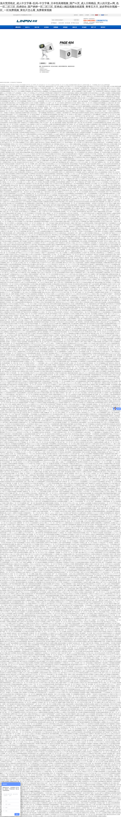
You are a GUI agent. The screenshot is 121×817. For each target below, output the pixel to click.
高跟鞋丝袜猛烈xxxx (105, 411)
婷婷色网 (87, 322)
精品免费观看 (52, 259)
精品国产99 (103, 724)
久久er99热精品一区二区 (66, 328)
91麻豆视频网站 (72, 318)
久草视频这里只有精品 (12, 570)
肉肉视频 (51, 712)
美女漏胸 (95, 114)
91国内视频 (109, 511)
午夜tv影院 (82, 297)
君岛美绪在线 (88, 539)
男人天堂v (114, 201)
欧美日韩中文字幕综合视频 (60, 175)
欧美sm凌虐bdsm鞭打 (108, 750)
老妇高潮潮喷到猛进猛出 (23, 343)
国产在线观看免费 (55, 211)
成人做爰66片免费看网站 (91, 124)
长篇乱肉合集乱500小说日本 (16, 117)
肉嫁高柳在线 (63, 239)
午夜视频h (65, 106)
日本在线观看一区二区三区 (83, 501)
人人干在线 (15, 129)
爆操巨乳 (27, 206)
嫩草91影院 (74, 236)
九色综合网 (30, 392)
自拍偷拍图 (72, 348)
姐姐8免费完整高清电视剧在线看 (63, 720)
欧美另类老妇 (82, 654)
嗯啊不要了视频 (81, 170)
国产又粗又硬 (82, 350)
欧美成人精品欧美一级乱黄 (61, 473)
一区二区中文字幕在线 (76, 129)
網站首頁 (18, 27)
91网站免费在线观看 (30, 756)
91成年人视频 (26, 295)
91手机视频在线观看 (98, 155)
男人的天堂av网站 (42, 523)
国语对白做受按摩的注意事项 (40, 458)
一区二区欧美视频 (41, 491)
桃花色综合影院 (88, 190)
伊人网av (54, 315)
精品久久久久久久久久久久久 (76, 628)
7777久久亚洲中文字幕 (89, 506)
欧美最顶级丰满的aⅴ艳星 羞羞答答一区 (97, 205)
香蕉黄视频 (37, 610)
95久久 (50, 725)
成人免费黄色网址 (30, 203)
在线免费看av (104, 666)
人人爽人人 (40, 211)
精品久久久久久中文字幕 (59, 292)
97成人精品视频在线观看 (113, 592)
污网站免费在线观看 (94, 559)
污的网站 (3, 157)
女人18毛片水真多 (5, 361)
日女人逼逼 (26, 239)
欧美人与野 (21, 686)
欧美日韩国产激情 (14, 216)
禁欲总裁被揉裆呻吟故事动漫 (49, 137)
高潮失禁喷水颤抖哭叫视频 (28, 616)
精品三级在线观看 (89, 117)
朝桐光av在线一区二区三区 (84, 103)
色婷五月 (53, 305)
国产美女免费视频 (10, 159)
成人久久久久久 (45, 276)
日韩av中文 (42, 122)
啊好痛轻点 (16, 752)
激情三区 (62, 633)
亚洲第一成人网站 (102, 229)
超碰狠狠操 (104, 172)
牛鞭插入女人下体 (39, 89)
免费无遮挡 (75, 112)
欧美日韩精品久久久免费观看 (27, 211)
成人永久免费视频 (52, 195)
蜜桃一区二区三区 (83, 427)
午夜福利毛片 (73, 287)
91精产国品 (3, 524)
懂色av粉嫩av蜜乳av (103, 89)
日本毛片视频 (87, 475)
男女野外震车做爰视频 (73, 340)
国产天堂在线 (78, 369)
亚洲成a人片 (34, 93)
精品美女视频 (96, 180)
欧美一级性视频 (34, 559)
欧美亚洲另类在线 (102, 644)
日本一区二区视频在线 (77, 182)
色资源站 (97, 765)
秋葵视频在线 (18, 630)
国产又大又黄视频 (103, 364)
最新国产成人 (75, 249)
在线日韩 (28, 458)
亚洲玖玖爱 (72, 717)
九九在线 (85, 434)
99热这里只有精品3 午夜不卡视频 (26, 656)
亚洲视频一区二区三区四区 (28, 669)
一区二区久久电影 (32, 304)
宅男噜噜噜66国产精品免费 (87, 267)
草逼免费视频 (117, 780)
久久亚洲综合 (38, 386)
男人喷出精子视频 (19, 224)
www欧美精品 (51, 243)
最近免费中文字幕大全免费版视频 (50, 610)
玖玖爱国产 (70, 643)
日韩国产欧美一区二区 (107, 279)
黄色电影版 (65, 465)
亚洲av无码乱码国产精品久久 (38, 417)
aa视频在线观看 (116, 213)
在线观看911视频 (84, 692)
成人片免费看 (64, 252)
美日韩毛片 (22, 664)
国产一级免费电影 (96, 501)
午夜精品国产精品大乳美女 (95, 635)
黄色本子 (95, 266)
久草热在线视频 (97, 648)
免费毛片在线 (13, 172)
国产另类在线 (10, 448)
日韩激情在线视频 (70, 399)
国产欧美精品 (52, 658)
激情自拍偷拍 (81, 187)
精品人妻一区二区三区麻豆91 (76, 257)
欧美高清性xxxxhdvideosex (106, 654)
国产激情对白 (110, 363)
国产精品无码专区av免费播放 (40, 91)
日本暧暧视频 (100, 109)
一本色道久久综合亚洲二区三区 (100, 203)
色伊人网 (2, 593)
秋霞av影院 (64, 343)
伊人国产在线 (18, 364)
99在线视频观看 (88, 320)
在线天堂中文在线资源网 (51, 98)
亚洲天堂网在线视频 (60, 267)
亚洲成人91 (46, 653)
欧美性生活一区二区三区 (86, 676)
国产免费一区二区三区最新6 (56, 238)
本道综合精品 (91, 239)
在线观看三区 (88, 630)
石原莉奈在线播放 (76, 310)
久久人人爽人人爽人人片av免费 (14, 743)
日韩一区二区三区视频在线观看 (105, 333)
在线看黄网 (81, 407)
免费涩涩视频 (46, 710)
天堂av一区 (89, 532)
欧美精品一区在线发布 (40, 159)
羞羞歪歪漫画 (45, 391)
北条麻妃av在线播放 (95, 659)
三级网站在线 (108, 570)
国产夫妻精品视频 (75, 677)
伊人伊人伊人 (62, 783)
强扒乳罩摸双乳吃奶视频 (39, 188)
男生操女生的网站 (88, 674)
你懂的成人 (12, 394)
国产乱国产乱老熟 (107, 585)
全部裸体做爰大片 (8, 168)
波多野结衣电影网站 (59, 111)
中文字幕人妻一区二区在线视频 (76, 788)
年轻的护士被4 (75, 544)
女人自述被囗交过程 (22, 333)
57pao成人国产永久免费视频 (79, 221)
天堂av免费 (77, 467)
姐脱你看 (64, 248)
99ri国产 (5, 745)
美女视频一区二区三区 (93, 761)
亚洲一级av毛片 (19, 185)
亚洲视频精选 (82, 360)
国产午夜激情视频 (10, 196)
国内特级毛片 (21, 205)
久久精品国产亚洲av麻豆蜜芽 (65, 490)
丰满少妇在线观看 (110, 786)
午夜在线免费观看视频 (14, 264)
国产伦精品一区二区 (81, 292)
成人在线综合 (89, 152)
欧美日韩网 (5, 103)
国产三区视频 (60, 374)
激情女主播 (76, 748)
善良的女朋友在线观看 (53, 434)
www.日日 (43, 462)
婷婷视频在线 (115, 109)
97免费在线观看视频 (82, 700)
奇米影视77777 (67, 457)
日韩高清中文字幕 (64, 506)
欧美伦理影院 (4, 177)
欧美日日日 (15, 369)
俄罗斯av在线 (37, 271)
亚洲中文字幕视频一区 (75, 149)
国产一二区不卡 (45, 343)
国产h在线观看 (85, 719)
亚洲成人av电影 (16, 717)
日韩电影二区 (52, 681)
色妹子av (64, 376)
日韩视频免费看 (29, 322)
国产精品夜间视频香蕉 (21, 249)
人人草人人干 (85, 371)
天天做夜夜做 (82, 89)
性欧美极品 (71, 93)
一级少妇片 (16, 111)
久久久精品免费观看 (6, 435)
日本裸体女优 (56, 150)
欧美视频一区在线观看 (92, 132)
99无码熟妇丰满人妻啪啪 (30, 218)
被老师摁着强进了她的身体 (43, 699)
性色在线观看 (23, 643)
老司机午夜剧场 (42, 149)
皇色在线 (33, 295)
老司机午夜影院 (20, 750)
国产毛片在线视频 (56, 755)
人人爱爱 (101, 317)
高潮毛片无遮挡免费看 (96, 272)
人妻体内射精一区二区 (8, 343)
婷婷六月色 (32, 509)
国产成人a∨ (38, 452)
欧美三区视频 (34, 103)
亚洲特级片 (33, 679)
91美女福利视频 (46, 271)
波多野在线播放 (33, 519)
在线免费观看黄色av (31, 332)
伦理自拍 (65, 742)
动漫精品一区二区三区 (88, 485)
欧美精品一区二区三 (62, 101)
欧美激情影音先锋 (10, 481)
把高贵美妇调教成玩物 (69, 420)
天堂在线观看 (66, 478)
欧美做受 (113, 215)
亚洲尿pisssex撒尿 (85, 246)
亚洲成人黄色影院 (95, 112)
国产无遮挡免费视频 (75, 136)
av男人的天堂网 (85, 376)
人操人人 (47, 363)
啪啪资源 (87, 183)
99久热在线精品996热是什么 (19, 424)
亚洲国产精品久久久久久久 (17, 332)
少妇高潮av (50, 763)
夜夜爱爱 (33, 630)
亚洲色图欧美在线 (17, 429)
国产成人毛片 (4, 404)
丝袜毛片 (12, 249)
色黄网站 (29, 570)
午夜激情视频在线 (96, 374)
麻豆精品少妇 (63, 521)
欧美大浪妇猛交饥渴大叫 (22, 383)
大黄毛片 (58, 416)
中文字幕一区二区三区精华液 (90, 417)
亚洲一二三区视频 (114, 521)
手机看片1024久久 (32, 101)
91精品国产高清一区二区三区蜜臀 (9, 86)
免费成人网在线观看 (68, 122)
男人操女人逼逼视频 (112, 358)
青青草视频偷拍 (100, 315)
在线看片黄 (31, 547)
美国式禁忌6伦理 (22, 139)
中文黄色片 (37, 748)
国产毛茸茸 (107, 598)
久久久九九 (26, 154)
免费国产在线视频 (8, 630)
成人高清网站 (33, 116)
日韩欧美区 (103, 531)
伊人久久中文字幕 (73, 244)
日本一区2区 (93, 355)
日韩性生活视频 (41, 402)
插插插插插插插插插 (14, 360)
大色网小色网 (5, 503)
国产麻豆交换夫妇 (41, 154)
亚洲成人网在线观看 (44, 182)
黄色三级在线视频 (78, 674)
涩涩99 (90, 180)
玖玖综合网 (10, 282)
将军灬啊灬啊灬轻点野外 (19, 409)
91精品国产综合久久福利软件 (27, 104)
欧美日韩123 (52, 626)
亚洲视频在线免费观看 (93, 308)
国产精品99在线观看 (8, 496)
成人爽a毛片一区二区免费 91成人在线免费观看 (46, 689)
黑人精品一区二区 (13, 231)
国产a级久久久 (77, 178)
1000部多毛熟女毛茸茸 (112, 664)
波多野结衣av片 (104, 544)
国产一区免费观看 (94, 434)
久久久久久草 (92, 551)
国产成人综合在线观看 (112, 244)
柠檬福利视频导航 (33, 747)
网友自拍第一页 (107, 348)
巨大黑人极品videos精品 (112, 104)
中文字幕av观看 (105, 86)
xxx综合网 (86, 465)
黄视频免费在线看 (65, 664)
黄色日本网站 (64, 396)
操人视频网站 (38, 636)
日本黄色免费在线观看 (18, 600)
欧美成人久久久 (64, 144)
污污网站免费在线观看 (42, 369)
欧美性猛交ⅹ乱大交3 (93, 195)
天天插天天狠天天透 (43, 304)
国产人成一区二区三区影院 (56, 103)
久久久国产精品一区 (114, 360)
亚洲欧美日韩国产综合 (32, 127)
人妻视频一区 (92, 251)
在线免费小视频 (38, 580)
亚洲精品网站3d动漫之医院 (60, 284)
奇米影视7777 (33, 368)
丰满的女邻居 (89, 261)
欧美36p (106, 402)
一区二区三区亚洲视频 (23, 373)
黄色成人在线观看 (99, 254)
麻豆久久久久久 (111, 88)
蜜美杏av (86, 269)
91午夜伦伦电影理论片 (47, 791)
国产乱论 (109, 476)
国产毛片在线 (30, 445)
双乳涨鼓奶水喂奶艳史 (62, 149)
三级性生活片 (90, 96)
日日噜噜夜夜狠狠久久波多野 (107, 119)
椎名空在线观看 (60, 168)
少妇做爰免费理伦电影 (47, 249)
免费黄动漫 (14, 714)
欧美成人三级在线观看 (112, 391)
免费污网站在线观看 (80, 429)
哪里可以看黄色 (23, 289)
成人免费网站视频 (5, 348)
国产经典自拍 (110, 304)
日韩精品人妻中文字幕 (78, 457)
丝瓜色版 (113, 778)
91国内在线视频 (69, 760)
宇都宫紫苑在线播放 (37, 422)
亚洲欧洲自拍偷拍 (28, 531)
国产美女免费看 (4, 345)
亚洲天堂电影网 (110, 653)
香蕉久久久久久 (56, 666)
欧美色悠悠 (38, 355)
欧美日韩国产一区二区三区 (78, 308)
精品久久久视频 (80, 404)
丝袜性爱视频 (36, 187)
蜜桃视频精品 (62, 536)
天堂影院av (97, 758)
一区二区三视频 (61, 254)
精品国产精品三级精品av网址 (90, 384)
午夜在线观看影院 (91, 500)
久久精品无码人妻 (111, 103)
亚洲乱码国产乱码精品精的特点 (86, 584)
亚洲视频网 (65, 430)
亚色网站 (83, 752)
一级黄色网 (16, 565)
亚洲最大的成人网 (104, 696)
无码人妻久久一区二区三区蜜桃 (9, 289)
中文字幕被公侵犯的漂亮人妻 (32, 773)
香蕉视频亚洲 (72, 524)
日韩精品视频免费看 (71, 205)
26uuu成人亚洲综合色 (55, 765)
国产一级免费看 (63, 358)
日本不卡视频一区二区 (6, 121)
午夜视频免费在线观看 (41, 691)
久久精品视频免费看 (19, 458)
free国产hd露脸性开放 (18, 595)
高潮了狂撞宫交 (9, 224)
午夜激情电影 (92, 803)
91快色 (16, 519)
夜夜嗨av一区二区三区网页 (56, 196)
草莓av (55, 350)
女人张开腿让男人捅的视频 (106, 498)
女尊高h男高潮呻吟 (40, 788)
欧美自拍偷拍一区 (64, 332)
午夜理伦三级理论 (88, 129)
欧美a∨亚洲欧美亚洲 (37, 152)
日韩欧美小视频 (81, 239)
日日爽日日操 (27, 700)
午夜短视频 (50, 154)
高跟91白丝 (30, 623)
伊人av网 (69, 150)
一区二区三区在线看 (44, 388)
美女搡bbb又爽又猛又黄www (38, 264)
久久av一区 (48, 676)
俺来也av (61, 485)
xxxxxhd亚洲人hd (12, 771)
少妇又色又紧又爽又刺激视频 (47, 236)
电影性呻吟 (65, 379)
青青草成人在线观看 (110, 91)
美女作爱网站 (87, 460)
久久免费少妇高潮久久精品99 (76, 682)
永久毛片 (23, 452)
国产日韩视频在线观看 (85, 236)
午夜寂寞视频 (6, 714)
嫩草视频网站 (87, 106)
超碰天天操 (63, 150)
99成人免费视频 (90, 557)
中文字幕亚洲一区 (8, 483)
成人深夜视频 (55, 144)
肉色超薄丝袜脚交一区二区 (55, 210)
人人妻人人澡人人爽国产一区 (90, 620)
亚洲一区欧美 (27, 188)
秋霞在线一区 (37, 516)
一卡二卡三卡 (35, 269)
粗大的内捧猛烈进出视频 (7, 544)
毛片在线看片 (81, 597)
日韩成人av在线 (86, 136)
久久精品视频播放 (106, 312)
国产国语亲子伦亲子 (77, 750)
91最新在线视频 (76, 452)
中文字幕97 (67, 86)
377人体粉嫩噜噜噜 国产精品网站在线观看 (76, 462)
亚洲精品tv (90, 167)
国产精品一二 (11, 761)
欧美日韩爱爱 (79, 786)
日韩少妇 (105, 743)
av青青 (50, 394)
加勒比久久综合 (102, 139)
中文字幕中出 (21, 681)
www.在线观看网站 (22, 778)
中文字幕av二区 (88, 491)
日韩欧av (49, 621)
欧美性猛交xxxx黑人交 (94, 700)
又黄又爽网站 (70, 636)
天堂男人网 (91, 612)
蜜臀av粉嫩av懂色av (72, 185)
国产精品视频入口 (17, 292)
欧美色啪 (76, 773)
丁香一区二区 (37, 684)
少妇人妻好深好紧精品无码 (35, 139)
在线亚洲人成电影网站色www (98, 252)
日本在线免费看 (10, 173)
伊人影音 (21, 719)
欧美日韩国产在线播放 (105, 616)
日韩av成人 (89, 804)
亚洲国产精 (86, 149)
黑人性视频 (85, 778)
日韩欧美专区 (100, 142)
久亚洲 (93, 444)
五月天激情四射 (101, 88)
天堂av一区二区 (67, 432)
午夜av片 (61, 313)
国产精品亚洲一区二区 (103, 646)
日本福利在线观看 (63, 195)
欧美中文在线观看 (55, 743)
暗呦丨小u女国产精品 (103, 287)
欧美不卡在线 (15, 152)
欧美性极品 (88, 511)
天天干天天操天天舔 (107, 495)
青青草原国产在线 (49, 401)
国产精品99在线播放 (65, 496)
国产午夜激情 (57, 404)
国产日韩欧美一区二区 (65, 481)
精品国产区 (11, 98)
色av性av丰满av (92, 94)
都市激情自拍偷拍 (21, 200)
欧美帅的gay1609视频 (103, 271)
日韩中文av (90, 256)
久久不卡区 (37, 251)
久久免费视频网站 (40, 481)
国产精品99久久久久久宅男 (55, 603)
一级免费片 (4, 588)
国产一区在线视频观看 (90, 193)
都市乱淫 (82, 254)
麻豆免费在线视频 (48, 503)
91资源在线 (52, 498)
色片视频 (104, 763)
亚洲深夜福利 (101, 94)
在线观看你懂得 (112, 376)
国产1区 (82, 313)
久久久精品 (91, 552)
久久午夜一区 (47, 547)
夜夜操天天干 (90, 150)
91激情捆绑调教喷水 (79, 345)
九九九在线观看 (90, 206)
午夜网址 (34, 668)
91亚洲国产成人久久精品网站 (107, 259)
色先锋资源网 (44, 444)
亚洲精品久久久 (45, 285)
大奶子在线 (112, 220)
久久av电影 (117, 328)
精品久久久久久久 (57, 203)
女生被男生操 (82, 697)
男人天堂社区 (68, 224)
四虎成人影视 (103, 243)
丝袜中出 (5, 216)
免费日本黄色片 (25, 679)
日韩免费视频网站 (75, 478)
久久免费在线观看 (66, 460)
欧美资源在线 (65, 470)
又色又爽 (55, 383)
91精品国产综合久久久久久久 (96, 378)
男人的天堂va (113, 89)
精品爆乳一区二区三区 (52, 801)
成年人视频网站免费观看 (112, 420)
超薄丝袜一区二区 (101, 575)
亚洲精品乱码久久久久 (74, 343)
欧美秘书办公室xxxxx (20, 722)
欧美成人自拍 (50, 192)
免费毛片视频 (38, 472)
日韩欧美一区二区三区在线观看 (41, 198)
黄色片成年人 (44, 346)
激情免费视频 (114, 528)
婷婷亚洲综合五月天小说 (52, 233)
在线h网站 (9, 409)
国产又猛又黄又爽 (88, 643)
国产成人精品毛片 (112, 322)
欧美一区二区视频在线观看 (18, 453)
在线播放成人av (32, 745)
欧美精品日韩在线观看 (26, 157)
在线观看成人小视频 (35, 111)
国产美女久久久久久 (24, 592)
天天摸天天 (23, 98)
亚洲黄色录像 (91, 402)
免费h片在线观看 (18, 513)
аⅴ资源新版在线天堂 (60, 763)
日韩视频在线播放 (8, 427)
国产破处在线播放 (42, 210)
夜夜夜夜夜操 (66, 304)
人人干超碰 (5, 625)
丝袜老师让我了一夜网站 (43, 224)
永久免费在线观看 (30, 266)
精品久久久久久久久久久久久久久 (94, 618)
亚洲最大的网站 (57, 704)
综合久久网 (74, 381)
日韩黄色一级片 (101, 154)
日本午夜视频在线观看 (46, 554)
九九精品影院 (59, 486)
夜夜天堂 (47, 643)
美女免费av (65, 117)
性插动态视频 (13, 122)
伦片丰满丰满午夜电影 (94, 422)
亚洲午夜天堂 (113, 569)
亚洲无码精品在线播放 (65, 770)
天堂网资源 (32, 173)
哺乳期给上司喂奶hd (69, 200)
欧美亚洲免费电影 (97, 732)
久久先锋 (43, 323)
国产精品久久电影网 (91, 509)
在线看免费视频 (60, 182)
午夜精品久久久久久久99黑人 (94, 111)
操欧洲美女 (12, 103)
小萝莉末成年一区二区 (80, 256)
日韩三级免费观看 (49, 131)
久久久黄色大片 (50, 784)
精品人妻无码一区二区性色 (12, 358)
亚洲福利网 (47, 126)
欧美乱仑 (25, 106)
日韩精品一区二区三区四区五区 (96, 170)
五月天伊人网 (59, 613)
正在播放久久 (54, 384)
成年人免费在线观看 (79, 458)
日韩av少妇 (40, 272)
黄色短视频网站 (67, 537)
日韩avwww (51, 109)
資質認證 (65, 27)
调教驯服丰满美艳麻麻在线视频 (68, 98)
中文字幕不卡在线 (62, 615)
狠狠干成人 (106, 528)
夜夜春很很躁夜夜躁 (62, 348)
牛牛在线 (8, 676)
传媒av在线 (28, 356)
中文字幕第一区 (102, 440)
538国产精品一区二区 (52, 485)
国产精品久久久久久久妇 (95, 338)
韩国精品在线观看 (71, 134)
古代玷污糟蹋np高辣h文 (23, 103)
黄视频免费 (112, 205)
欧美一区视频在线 (67, 178)
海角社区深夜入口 (83, 98)
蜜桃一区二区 (94, 684)
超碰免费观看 (100, 264)
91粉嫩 (101, 743)
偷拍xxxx (30, 643)
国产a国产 (46, 336)
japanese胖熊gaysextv (113, 139)
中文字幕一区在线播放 (91, 313)
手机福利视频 (82, 164)
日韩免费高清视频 (17, 434)
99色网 (47, 313)
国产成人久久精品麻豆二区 (72, 519)
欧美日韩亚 (9, 257)
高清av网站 (63, 320)
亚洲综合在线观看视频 (63, 640)
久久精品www (19, 761)
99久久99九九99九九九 (109, 597)
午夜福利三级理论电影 (79, 447)
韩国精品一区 (103, 116)
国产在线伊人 (79, 114)
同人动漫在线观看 (38, 643)
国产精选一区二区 (63, 114)
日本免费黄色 (114, 567)
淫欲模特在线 (26, 264)
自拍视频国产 (41, 180)
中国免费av (93, 147)
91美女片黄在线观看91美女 (47, 302)
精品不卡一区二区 (38, 717)
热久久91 (109, 672)
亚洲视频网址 (95, 101)
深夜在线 (3, 600)
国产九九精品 (32, 333)
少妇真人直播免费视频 (76, 304)
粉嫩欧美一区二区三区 (50, 412)
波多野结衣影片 (18, 307)
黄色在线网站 (68, 246)
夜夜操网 (97, 386)
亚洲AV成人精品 (100, 444)
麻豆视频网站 (81, 134)
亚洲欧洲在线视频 (7, 233)
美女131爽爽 (112, 203)
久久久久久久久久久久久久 (33, 697)
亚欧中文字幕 (11, 590)
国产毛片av (47, 211)
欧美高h (50, 404)
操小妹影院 (19, 462)
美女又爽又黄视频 (5, 134)
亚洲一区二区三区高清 (92, 351)
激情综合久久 (12, 663)
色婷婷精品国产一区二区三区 (34, 704)
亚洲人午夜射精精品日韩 (10, 592)
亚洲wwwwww (96, 182)
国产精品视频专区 (105, 129)
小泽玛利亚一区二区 (37, 256)
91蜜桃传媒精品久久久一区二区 (106, 121)
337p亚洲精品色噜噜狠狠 (30, 196)
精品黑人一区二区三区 (41, 488)
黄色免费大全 (32, 641)
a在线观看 (37, 768)
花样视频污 (19, 328)
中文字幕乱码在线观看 (56, 341)
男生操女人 (48, 193)
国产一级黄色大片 (97, 597)
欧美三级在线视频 (72, 361)
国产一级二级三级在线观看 (54, 122)
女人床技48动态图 (57, 312)
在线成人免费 (29, 468)
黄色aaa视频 (47, 649)
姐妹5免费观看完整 (23, 559)
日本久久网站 (109, 170)
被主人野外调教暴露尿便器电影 (27, 615)
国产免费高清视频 (46, 320)
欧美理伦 (67, 313)
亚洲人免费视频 (106, 768)
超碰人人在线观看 (86, 503)
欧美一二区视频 (55, 343)
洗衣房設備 (67, 23)
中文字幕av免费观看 (41, 348)
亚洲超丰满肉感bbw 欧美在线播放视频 (96, 486)
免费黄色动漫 (47, 139)
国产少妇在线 (35, 351)
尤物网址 (60, 514)
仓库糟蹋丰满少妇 (52, 215)
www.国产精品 (116, 282)
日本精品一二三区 (24, 267)
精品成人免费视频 (16, 355)
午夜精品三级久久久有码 (15, 188)
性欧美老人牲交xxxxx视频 (101, 127)
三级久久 (82, 572)
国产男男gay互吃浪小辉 (35, 147)
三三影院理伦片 (10, 88)
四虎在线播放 (75, 547)
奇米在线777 (105, 320)
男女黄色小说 (38, 371)
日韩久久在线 (117, 562)
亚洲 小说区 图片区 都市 (65, 653)
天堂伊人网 (78, 302)
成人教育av (65, 404)
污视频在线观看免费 (96, 692)
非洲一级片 (92, 633)
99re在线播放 (41, 414)
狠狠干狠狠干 (63, 682)
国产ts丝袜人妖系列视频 (92, 669)
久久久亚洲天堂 (52, 740)
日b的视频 (68, 236)
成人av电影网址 (41, 753)
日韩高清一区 (95, 168)
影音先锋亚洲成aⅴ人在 (94, 93)
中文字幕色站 (69, 409)
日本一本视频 (4, 112)
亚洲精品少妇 (19, 590)
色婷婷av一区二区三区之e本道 (101, 404)
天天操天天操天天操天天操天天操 (51, 129)
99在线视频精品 (79, 193)
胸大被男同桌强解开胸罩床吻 (64, 758)
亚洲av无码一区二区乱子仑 (81, 139)
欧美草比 (23, 712)
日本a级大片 (111, 126)
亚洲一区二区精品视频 (56, 773)
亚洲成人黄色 (25, 439)
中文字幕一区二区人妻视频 (54, 121)
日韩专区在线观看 (15, 312)
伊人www (27, 404)
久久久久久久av (82, 295)
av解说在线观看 (13, 422)
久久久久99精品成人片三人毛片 (106, 500)
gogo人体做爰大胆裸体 (61, 402)
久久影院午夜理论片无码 (69, 641)
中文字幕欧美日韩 (110, 429)
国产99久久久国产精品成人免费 (70, 338)
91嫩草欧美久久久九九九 (97, 159)
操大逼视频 (107, 674)
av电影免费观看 (33, 766)
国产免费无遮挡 (13, 368)
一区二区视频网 (38, 531)
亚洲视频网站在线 (109, 513)
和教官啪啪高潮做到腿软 (94, 381)
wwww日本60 (8, 376)
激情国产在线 (100, 557)
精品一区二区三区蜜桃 (28, 602)
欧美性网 (64, 241)
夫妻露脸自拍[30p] (38, 649)
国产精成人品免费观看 (78, 766)
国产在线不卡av (16, 676)
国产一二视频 (93, 229)
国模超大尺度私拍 (80, 557)
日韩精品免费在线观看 (98, 353)
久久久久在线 (69, 192)
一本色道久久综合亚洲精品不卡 (86, 231)
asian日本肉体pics (72, 285)
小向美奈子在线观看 (99, 190)
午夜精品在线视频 (97, 437)
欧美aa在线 (60, 724)
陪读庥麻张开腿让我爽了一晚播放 (14, 300)
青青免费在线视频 (39, 233)
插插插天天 (69, 294)
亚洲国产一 (63, 96)
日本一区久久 (84, 251)
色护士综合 (117, 208)
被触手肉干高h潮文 (94, 565)
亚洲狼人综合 (49, 183)
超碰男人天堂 (90, 160)
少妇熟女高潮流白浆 (96, 554)
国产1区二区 (32, 577)
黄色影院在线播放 (31, 366)
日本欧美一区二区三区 (29, 223)
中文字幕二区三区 (93, 346)
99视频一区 (69, 694)
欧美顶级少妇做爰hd (68, 121)
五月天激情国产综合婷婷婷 (50, 468)
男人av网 (66, 590)
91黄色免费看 (76, 177)
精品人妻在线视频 (86, 307)
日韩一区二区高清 (22, 348)
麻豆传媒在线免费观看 (99, 756)
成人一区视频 (16, 397)
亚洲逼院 (30, 610)
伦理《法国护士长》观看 (57, 336)
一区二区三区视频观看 (13, 712)
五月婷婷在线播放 (33, 246)
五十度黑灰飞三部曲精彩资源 (88, 707)
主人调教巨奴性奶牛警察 (91, 119)
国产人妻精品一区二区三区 (106, 114)
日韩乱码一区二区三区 (17, 145)
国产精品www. (81, 220)
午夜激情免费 (28, 195)
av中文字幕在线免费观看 (49, 132)
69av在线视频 (16, 299)
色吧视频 (39, 616)
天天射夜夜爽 (22, 231)
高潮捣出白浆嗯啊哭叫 (18, 277)
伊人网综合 (104, 659)
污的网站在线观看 (101, 488)
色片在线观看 (29, 233)
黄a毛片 (68, 289)
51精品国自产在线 (24, 124)
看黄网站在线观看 (26, 676)
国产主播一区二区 (80, 389)
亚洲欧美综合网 (98, 472)
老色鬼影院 (71, 233)
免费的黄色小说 (74, 498)
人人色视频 (9, 565)
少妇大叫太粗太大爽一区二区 (88, 702)
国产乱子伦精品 (60, 531)
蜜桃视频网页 (79, 730)
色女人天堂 (21, 336)
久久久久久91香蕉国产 (95, 480)
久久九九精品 (79, 475)
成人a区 (2, 183)
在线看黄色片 (90, 254)
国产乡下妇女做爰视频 (61, 157)
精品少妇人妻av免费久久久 (76, 269)
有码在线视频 (45, 773)
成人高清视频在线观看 (77, 618)
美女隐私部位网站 (99, 96)
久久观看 (9, 623)
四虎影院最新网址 (19, 468)
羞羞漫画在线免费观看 (35, 584)
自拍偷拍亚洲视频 (109, 649)
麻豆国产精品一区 (72, 89)
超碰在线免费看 (84, 414)
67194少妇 (6, 559)
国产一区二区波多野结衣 (47, 608)
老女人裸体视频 (23, 378)
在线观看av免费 (24, 86)
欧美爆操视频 (51, 402)
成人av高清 (94, 364)
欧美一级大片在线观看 (61, 556)
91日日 (57, 450)
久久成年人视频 (94, 371)
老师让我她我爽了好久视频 (21, 121)
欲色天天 (63, 600)
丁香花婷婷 (68, 658)
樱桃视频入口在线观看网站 (96, 388)
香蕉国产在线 (99, 206)
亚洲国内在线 (84, 333)
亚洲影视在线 (19, 694)
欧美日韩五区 (114, 475)
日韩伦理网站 (115, 707)
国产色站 (90, 290)
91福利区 (21, 129)
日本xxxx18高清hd (54, 332)
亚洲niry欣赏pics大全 (38, 155)
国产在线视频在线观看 (92, 519)
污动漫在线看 (79, 262)
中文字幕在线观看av (45, 519)
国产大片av (63, 753)
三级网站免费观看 (98, 442)
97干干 (16, 114)
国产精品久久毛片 (100, 267)
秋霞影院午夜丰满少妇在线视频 (85, 526)
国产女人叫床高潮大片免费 (45, 124)
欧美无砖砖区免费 (19, 244)
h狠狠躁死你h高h (32, 108)
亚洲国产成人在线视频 (6, 547)
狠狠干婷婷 (26, 330)
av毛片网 (78, 142)
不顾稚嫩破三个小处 (80, 468)
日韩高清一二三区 (78, 213)
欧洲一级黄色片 (75, 341)
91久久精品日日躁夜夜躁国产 (8, 193)
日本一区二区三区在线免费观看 (38, 220)
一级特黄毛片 (112, 659)
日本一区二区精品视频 (83, 598)
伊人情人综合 (9, 607)
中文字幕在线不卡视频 (31, 297)
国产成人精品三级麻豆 (61, 160)
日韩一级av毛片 (93, 215)
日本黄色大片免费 (36, 226)
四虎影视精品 (94, 498)
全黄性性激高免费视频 (98, 623)
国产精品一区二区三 (98, 178)
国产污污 (24, 282)
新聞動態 (56, 27)
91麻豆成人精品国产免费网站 (94, 137)
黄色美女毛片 (93, 192)
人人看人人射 (95, 412)
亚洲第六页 (103, 579)
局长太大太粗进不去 (65, 528)
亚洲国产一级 (76, 508)
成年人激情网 (46, 430)
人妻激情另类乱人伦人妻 (15, 106)
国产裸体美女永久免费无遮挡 (77, 513)
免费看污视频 (62, 702)
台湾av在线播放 (66, 386)
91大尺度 (59, 582)
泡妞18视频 (67, 206)
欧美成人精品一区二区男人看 (41, 229)
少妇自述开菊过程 (28, 654)
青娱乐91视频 (113, 603)
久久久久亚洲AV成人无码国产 (32, 463)
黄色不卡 (33, 373)
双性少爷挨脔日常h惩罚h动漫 (84, 442)
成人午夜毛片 (105, 257)
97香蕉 (101, 132)
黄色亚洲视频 (74, 164)
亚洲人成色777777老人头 (24, 136)
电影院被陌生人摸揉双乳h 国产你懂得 (11, 516)
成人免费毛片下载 (73, 488)
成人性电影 (79, 274)
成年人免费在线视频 (68, 132)
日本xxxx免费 (36, 167)
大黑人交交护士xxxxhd (111, 317)
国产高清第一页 (20, 287)
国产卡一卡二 (84, 607)
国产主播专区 (101, 345)
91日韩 (112, 86)
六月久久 (12, 562)
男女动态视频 (97, 320)
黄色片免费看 (55, 104)
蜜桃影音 (47, 89)
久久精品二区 (43, 297)
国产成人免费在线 (84, 610)
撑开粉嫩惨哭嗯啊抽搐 (33, 791)
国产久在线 (62, 560)
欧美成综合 (27, 793)
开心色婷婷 (63, 661)
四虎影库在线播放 (87, 310)
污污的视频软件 (112, 223)
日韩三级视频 (12, 588)
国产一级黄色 (87, 636)
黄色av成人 (45, 407)
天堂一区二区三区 (43, 196)
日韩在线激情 (82, 205)
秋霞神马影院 (102, 346)
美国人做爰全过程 (27, 674)
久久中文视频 (12, 205)
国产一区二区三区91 (61, 220)
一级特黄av (80, 320)
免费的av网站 (51, 592)
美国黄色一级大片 (5, 340)
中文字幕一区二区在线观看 (80, 388)
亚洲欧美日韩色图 (54, 463)
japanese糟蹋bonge (19, 532)
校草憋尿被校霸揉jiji (53, 96)
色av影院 (13, 348)
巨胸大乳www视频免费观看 (54, 167)
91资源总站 (22, 506)
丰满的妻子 (81, 154)
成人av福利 (26, 557)
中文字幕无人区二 (52, 518)
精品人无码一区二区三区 (84, 709)
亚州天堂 (60, 224)
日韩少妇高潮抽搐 (96, 567)
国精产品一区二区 (79, 198)
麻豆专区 (32, 239)
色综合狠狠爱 (99, 485)
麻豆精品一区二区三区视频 (82, 165)
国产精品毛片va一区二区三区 (27, 234)
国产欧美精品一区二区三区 (101, 140)
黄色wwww (118, 636)
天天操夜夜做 (43, 518)
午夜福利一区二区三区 (79, 137)
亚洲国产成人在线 (26, 539)
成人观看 (17, 544)
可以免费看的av (55, 152)
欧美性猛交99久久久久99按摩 (61, 228)
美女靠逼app (62, 407)
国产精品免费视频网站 (98, 336)
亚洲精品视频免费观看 (98, 511)
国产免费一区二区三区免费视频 (17, 101)
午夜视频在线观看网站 (90, 490)
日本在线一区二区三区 (43, 384)
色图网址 (34, 702)
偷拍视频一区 (104, 399)
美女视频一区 (45, 409)
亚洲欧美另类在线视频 (22, 173)
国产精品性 (102, 208)
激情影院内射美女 (31, 170)
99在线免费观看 (69, 193)
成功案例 (46, 27)
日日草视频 (30, 692)
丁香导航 (53, 671)
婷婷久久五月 (11, 534)
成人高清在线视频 (60, 272)
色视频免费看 (81, 140)
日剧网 (18, 98)
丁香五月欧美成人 (62, 299)
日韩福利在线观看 (57, 677)
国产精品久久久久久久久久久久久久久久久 (78, 560)
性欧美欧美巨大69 (66, 216)
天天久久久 (92, 462)
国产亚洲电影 (21, 206)
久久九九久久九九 (68, 773)
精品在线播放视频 (25, 152)
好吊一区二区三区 (105, 752)
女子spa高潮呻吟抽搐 (53, 261)
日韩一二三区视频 (42, 646)
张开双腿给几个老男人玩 (65, 126)
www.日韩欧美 (17, 480)
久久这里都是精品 (78, 432)
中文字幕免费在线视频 (79, 150)
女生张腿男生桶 (20, 183)
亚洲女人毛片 (15, 144)
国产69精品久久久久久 (45, 598)
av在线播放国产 (81, 160)
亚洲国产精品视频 (59, 201)
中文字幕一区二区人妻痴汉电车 (108, 297)
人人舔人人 (10, 532)
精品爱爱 (59, 562)
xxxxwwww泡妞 (50, 462)
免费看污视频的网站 (96, 523)
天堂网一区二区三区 (52, 654)
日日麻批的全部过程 (42, 234)
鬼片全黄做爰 (6, 417)
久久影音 (69, 137)
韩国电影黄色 (84, 264)
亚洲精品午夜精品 (33, 259)
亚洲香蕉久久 (95, 244)
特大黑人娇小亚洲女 (38, 183)
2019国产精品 (41, 480)
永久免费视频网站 (47, 386)
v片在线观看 (75, 542)
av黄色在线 (103, 322)
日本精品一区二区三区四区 (41, 307)
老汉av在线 (67, 341)
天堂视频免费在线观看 (9, 218)
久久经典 (20, 742)
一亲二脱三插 (110, 162)
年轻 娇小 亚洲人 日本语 (81, 290)
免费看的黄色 (65, 610)
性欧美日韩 (114, 697)
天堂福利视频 (69, 656)
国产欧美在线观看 (100, 791)
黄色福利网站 (4, 437)
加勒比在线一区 (103, 126)
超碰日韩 (22, 391)
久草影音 (33, 154)
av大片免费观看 (34, 651)
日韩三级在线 (116, 648)
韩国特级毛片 (109, 518)
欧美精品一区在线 (30, 224)
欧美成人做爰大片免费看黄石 (37, 121)
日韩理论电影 (49, 93)
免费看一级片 (34, 557)
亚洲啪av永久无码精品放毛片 (15, 236)
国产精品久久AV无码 (83, 659)
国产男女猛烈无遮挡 (111, 183)
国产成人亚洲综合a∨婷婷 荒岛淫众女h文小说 (62, 557)
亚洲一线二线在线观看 (94, 763)
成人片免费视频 (50, 552)
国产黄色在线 (41, 590)
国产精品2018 (27, 315)
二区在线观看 (18, 168)
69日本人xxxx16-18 (46, 216)
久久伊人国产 (110, 770)
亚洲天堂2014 (109, 564)
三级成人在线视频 (79, 261)
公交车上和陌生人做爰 (97, 136)
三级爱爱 (58, 112)
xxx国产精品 (16, 735)
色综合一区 (51, 613)
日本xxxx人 (14, 91)
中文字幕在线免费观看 (82, 735)
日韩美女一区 (94, 126)
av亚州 (78, 305)
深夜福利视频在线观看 (38, 801)
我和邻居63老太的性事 (6, 315)
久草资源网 (71, 248)
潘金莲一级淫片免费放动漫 (93, 257)
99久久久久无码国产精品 (94, 360)
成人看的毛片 (77, 371)
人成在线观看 (56, 216)
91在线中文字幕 (57, 183)
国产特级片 (76, 633)
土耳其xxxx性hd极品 (35, 733)
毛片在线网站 (4, 106)
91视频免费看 (97, 663)
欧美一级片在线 (17, 768)
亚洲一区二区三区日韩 (73, 521)
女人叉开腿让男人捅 (111, 159)
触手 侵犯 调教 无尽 (81, 552)
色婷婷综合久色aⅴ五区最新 (99, 106)
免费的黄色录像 (113, 274)
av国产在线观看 (25, 529)
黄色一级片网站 (14, 648)
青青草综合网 (87, 450)
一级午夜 (61, 804)
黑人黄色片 (19, 196)
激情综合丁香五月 (26, 598)
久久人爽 (114, 195)
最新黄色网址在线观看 (81, 284)
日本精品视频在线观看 (8, 465)
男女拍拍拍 (113, 308)
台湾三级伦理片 (99, 458)
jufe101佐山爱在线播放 (109, 552)
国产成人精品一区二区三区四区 (54, 145)
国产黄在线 (19, 154)
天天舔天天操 (83, 547)
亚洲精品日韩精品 (31, 180)
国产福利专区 (80, 710)
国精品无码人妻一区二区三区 (18, 781)
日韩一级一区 (59, 177)
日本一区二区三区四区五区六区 (29, 682)
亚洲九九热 (44, 111)
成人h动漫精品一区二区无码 (71, 327)
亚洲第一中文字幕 (18, 320)
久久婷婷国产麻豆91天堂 (79, 356)
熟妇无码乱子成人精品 (112, 226)
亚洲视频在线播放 (71, 168)
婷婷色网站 (74, 455)
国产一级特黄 (14, 317)
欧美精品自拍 (51, 345)
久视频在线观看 (51, 190)
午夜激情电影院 (104, 416)
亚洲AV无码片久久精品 (111, 526)
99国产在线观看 (42, 528)
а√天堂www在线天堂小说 (9, 243)
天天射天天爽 (103, 376)
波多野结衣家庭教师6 (82, 419)
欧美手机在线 (38, 778)
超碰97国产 (51, 399)
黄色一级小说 (62, 137)
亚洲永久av (42, 145)
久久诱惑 (108, 707)
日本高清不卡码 (47, 495)
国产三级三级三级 (79, 122)
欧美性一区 (75, 216)
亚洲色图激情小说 (58, 371)
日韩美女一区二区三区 (84, 325)
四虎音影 (60, 432)
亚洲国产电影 (15, 134)
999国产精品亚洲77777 (35, 737)
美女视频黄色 (35, 206)
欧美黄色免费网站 (23, 552)
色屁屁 (111, 542)
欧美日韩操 (95, 544)
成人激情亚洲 (7, 608)
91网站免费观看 (114, 246)
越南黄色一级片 (52, 694)
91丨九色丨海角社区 (42, 509)
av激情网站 (6, 312)
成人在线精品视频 (97, 493)
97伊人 (114, 702)
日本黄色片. (66, 312)
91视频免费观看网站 (69, 159)
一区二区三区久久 (86, 397)
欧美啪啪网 (55, 521)
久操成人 (38, 439)
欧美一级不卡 (65, 251)
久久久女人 (115, 532)
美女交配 (20, 182)
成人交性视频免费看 (15, 602)
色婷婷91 (108, 315)
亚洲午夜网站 (71, 389)
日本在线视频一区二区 (8, 462)
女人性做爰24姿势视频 (73, 317)
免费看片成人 (86, 369)
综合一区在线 (84, 621)
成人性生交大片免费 (60, 608)
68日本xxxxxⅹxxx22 (84, 216)
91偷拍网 (61, 388)
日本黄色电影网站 (91, 361)
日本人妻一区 (81, 99)
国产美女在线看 (42, 215)
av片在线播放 (105, 182)
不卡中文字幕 (26, 238)
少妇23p (103, 391)
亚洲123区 (15, 732)
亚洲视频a (30, 582)
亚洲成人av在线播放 (34, 249)
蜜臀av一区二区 (30, 730)
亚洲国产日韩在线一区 (12, 157)
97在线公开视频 (74, 313)
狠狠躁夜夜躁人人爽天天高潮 (65, 475)
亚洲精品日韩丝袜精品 (98, 503)
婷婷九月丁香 (66, 592)
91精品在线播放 (78, 704)
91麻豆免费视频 (46, 760)
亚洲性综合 (55, 325)
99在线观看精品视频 (67, 401)
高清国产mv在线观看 (102, 185)
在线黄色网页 (110, 730)
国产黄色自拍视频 (97, 282)
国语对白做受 (66, 580)
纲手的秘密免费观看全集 (105, 406)
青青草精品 (57, 572)
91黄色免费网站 (21, 504)
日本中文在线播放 (94, 145)
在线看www (90, 348)
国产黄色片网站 (96, 753)
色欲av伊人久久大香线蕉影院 (60, 155)
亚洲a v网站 (9, 480)
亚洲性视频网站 (97, 439)
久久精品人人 (84, 215)
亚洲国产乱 (16, 607)
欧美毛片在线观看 (22, 259)
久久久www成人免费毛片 (75, 383)
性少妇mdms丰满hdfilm (98, 429)
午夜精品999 (93, 88)
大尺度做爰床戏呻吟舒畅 (20, 108)
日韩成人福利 (95, 343)
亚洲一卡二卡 (51, 149)
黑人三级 (75, 554)
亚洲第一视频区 (36, 96)
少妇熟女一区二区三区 (97, 473)
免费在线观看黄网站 (62, 626)
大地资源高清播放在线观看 (54, 579)
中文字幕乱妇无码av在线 (89, 142)
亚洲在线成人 (12, 116)
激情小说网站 (17, 257)
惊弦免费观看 (55, 271)
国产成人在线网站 (99, 518)
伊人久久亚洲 (98, 348)
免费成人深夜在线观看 (81, 93)
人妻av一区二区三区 (54, 108)
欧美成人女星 (98, 117)
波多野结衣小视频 (25, 537)
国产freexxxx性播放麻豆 (89, 430)
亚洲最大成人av (113, 508)
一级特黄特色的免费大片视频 (59, 425)
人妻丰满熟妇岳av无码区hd (32, 620)
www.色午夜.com (63, 383)
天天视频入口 (33, 402)
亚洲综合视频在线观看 (54, 417)
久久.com (28, 226)
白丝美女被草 (41, 134)
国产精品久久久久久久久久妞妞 (46, 162)
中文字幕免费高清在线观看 (30, 508)
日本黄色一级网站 (15, 457)
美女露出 (30, 98)
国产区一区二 (71, 368)
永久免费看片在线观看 (24, 91)
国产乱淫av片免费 (96, 636)
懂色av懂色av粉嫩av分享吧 (13, 160)
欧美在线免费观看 (5, 322)
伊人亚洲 (7, 424)
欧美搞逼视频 (83, 167)
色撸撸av (29, 131)
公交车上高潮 (30, 506)
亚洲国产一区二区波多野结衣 (95, 91)
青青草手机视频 (68, 514)
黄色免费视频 (87, 732)
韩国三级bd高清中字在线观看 (16, 127)
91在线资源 (6, 192)
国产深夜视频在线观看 (64, 518)
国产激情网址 (80, 322)
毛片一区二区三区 (30, 789)
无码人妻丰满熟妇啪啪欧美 (109, 187)
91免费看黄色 (107, 523)
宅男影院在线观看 (79, 649)
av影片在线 (72, 274)
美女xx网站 (13, 119)
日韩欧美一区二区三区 (105, 173)
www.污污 (107, 613)
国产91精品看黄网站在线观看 (16, 177)
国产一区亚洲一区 (49, 177)
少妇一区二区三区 (108, 516)
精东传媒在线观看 (108, 338)
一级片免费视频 (42, 112)
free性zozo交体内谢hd (85, 244)
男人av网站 (18, 696)
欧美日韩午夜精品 (8, 305)
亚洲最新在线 (44, 248)
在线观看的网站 (96, 300)
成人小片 (13, 554)
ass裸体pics (17, 155)
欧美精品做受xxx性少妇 (65, 213)
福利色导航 (99, 714)
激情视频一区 (84, 249)
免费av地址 (88, 597)
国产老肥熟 (51, 159)
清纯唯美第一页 (43, 259)
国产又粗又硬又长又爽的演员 (79, 378)
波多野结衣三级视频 (15, 625)
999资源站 (90, 295)
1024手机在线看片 (107, 374)
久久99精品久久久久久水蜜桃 (14, 239)
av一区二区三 (52, 523)
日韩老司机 (82, 733)
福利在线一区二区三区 (24, 702)
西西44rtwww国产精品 (31, 244)
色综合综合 (33, 112)
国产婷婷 (9, 384)
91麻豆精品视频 (16, 238)
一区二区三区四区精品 (25, 732)
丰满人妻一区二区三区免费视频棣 (20, 279)
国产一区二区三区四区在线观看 (94, 649)
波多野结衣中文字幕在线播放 (31, 478)
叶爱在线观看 (25, 735)
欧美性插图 (107, 610)
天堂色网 (22, 210)
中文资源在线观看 (48, 572)
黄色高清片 (114, 613)
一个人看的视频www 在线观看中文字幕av (102, 432)
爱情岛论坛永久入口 (62, 302)
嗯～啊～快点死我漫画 (62, 287)
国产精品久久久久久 (115, 402)
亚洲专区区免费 (41, 195)
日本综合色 (54, 126)
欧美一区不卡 (111, 669)
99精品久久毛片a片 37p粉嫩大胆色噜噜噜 (93, 771)
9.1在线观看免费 (54, 424)
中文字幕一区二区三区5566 (78, 335)
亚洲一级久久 (108, 313)
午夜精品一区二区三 (30, 361)
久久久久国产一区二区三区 (94, 768)
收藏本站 (81, 15)
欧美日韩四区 (102, 226)
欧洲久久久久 (109, 292)
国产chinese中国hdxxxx (46, 356)
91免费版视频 (6, 317)
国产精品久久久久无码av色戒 (19, 89)
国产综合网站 (107, 282)
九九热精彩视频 (4, 562)
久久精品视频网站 (41, 190)
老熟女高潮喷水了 (68, 345)
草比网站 (57, 712)
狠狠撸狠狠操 (82, 381)
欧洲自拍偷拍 (55, 638)
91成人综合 (41, 500)
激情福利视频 (52, 277)
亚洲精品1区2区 (90, 628)
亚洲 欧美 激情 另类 (12, 104)
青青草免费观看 (85, 523)
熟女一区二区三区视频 (100, 340)
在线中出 (84, 172)
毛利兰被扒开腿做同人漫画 (30, 521)
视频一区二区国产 (25, 473)
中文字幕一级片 (109, 149)
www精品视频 (19, 223)
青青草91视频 (79, 687)
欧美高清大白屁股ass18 (99, 491)
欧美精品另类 (29, 593)
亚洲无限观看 (44, 351)
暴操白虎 (40, 144)
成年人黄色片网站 (40, 164)
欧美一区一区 (49, 106)
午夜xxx (7, 94)
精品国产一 (47, 638)
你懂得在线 (74, 427)
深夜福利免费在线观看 (30, 144)
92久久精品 (98, 224)
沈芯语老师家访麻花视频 (65, 447)
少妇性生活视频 (61, 794)
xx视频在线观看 (57, 356)
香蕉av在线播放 (5, 740)
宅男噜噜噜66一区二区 (111, 178)
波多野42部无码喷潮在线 (46, 575)
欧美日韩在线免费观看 (102, 373)
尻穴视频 (89, 437)
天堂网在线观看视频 (33, 799)
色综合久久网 (57, 106)
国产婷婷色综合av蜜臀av (65, 279)
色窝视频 (45, 707)
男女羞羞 (79, 168)
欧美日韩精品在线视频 (95, 516)
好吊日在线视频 (105, 175)
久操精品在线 (100, 401)
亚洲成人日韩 (55, 320)
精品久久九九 (66, 579)
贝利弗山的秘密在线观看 (64, 756)
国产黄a (34, 195)
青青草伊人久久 (108, 574)
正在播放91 (92, 98)
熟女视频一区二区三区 (70, 231)
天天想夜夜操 (115, 196)
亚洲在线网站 (22, 528)
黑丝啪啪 (79, 796)
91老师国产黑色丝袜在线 (67, 261)
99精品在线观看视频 (98, 625)
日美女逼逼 (87, 432)
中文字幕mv (12, 526)
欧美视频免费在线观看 (104, 108)
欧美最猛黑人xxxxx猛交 (52, 134)
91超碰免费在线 (115, 343)
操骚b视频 (38, 626)
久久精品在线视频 (111, 771)
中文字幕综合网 (25, 305)
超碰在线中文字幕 (32, 149)
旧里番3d (25, 381)
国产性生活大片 (115, 796)
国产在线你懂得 (112, 519)
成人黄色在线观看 (15, 529)
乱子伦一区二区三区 (69, 552)
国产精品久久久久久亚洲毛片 (107, 720)
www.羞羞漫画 (21, 180)
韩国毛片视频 (108, 401)
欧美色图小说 (10, 542)
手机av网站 (96, 295)
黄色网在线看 (42, 722)
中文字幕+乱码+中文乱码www (112, 155)
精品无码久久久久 (112, 470)
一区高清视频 (113, 544)
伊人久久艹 (116, 313)
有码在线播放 (38, 416)
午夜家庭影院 (85, 677)
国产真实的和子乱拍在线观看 (95, 323)
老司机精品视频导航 (36, 389)
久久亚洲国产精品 (83, 425)
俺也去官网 (107, 239)
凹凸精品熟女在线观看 (64, 544)
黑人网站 (24, 791)
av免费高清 (59, 297)
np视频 (45, 109)
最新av (27, 686)
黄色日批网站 (29, 719)
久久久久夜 (42, 206)
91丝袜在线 (96, 504)
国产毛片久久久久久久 (56, 793)
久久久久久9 (79, 159)
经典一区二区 (14, 574)
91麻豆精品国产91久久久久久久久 (65, 116)
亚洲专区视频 (106, 152)
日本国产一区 (29, 336)
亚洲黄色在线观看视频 (64, 208)
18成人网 (70, 290)
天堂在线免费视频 (19, 638)
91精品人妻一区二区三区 (45, 290)
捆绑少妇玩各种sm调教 (69, 585)
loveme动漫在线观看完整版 (41, 447)
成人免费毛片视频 (16, 628)
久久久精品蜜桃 (32, 448)
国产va (80, 506)
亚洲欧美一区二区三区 (109, 794)
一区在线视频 (33, 414)
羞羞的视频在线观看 (105, 588)
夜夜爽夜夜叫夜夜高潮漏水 (42, 221)
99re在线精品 (40, 104)
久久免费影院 (60, 768)
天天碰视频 (13, 661)
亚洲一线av (25, 577)
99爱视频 (95, 743)
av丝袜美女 (3, 330)
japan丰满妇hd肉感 (87, 625)
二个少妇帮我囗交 (81, 399)
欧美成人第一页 (78, 643)
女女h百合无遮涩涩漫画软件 (105, 633)
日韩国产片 (54, 519)
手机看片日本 (108, 218)
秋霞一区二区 (87, 750)
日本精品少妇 (83, 228)
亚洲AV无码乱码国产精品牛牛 (102, 676)
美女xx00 (97, 172)
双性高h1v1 (71, 743)
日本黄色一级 (80, 108)
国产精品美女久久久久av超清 (111, 132)
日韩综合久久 (17, 439)
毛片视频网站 (38, 119)
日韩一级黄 (78, 233)
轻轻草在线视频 (26, 725)
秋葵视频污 (37, 663)
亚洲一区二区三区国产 (14, 147)
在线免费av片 (94, 243)
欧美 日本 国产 (115, 588)
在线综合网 (75, 266)
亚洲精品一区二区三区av (107, 295)
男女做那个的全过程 (95, 562)
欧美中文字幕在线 (94, 465)
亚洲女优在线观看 (27, 308)
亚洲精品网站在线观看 (12, 569)
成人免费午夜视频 (14, 294)
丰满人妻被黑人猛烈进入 (10, 399)
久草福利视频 (81, 500)
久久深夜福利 (76, 238)
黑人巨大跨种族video (39, 308)
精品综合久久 (44, 768)
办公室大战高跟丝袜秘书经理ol (112, 738)
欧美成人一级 (83, 312)
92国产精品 (14, 620)
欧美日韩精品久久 (27, 137)
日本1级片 (117, 547)
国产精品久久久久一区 (8, 142)
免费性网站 (45, 737)
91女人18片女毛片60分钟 (25, 579)
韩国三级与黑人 (98, 290)
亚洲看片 (22, 420)
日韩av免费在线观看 (42, 511)
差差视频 (30, 341)
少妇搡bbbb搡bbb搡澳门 (28, 587)
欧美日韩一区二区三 (65, 264)
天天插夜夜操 (81, 152)
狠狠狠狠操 (83, 323)
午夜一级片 (103, 427)
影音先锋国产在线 (69, 577)
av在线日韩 (52, 99)
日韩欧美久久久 (58, 585)
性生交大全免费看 (23, 564)
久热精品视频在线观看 (73, 215)
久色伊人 (10, 513)
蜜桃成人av (33, 124)
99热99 (83, 452)
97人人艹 (8, 292)
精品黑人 (24, 696)
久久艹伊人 (45, 226)
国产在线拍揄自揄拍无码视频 (96, 801)
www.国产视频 (22, 269)
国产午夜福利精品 (54, 437)
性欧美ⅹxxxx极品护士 (39, 157)
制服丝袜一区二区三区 (46, 228)
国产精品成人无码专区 (33, 625)
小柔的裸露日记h (66, 112)
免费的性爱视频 (110, 248)
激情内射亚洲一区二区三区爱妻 (55, 86)
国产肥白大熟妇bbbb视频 (64, 259)
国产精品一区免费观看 (96, 165)
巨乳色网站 (90, 292)
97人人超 (6, 335)
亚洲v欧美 (53, 630)
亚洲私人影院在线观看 (17, 389)
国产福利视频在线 (61, 162)
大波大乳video (74, 587)
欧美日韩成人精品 (77, 434)
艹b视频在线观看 (75, 251)
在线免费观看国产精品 (106, 434)
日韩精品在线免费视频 (99, 103)
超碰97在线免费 (91, 164)
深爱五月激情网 (99, 218)
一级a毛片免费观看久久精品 (79, 91)
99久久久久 (39, 567)
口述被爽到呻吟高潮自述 (108, 424)
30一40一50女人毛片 (46, 315)
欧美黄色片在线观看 (34, 241)
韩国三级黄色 (72, 511)
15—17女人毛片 (31, 453)
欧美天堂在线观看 (56, 430)
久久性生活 (79, 661)
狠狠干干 (44, 252)
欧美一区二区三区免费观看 (57, 409)
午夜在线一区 (51, 297)
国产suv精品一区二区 (73, 363)
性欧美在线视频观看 (26, 457)
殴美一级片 (53, 282)
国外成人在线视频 (18, 384)
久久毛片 (111, 185)
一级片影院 (106, 150)
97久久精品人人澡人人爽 (18, 388)
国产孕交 (28, 256)
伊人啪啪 (22, 593)
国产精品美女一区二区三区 (62, 378)
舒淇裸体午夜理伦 (104, 246)
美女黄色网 (88, 122)
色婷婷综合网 (7, 475)
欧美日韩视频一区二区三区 (29, 480)
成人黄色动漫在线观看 (66, 458)
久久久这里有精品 (10, 287)
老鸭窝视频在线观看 (31, 350)
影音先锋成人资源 (7, 132)
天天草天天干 (67, 177)
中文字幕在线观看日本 (93, 312)
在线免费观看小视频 (107, 556)
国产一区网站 (34, 318)
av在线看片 (72, 504)
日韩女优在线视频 (93, 317)
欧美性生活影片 (62, 748)
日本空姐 (6, 266)
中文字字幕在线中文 (53, 264)
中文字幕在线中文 (78, 656)
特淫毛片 (42, 770)
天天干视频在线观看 (22, 640)
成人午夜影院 (84, 616)
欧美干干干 (33, 162)
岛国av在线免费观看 (33, 644)
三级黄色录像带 (71, 794)
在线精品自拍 (105, 381)
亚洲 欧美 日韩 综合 (37, 150)
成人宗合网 (54, 580)
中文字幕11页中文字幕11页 (94, 585)
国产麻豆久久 (7, 379)
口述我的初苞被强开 (94, 188)
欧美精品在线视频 (55, 295)
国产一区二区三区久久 (25, 94)
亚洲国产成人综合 (90, 366)
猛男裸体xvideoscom (49, 623)
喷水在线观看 (103, 302)
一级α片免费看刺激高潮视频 (17, 626)
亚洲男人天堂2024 (77, 472)
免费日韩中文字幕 (80, 116)
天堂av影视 (57, 470)
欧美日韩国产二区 (73, 147)
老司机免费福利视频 (54, 318)
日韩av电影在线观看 (68, 704)
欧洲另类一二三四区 (51, 432)
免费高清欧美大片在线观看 (73, 172)
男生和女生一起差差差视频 (81, 131)
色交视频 (19, 218)
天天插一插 (26, 758)
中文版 (99, 15)
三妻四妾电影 (41, 493)
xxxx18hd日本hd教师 (38, 131)
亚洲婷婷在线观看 (84, 112)
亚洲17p (18, 88)
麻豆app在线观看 (43, 498)
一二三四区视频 (39, 363)
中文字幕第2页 (22, 272)
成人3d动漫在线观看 (64, 94)
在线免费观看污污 (11, 476)
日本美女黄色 (84, 480)
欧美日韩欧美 (48, 327)
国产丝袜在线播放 (56, 198)
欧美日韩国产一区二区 (50, 256)
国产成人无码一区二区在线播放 (23, 187)
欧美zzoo (72, 114)
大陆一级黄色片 (24, 285)
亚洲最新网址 (27, 513)
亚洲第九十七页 (37, 160)
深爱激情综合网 (102, 236)
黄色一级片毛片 (18, 427)
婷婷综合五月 (19, 756)
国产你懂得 (88, 182)
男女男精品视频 (33, 640)
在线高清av (36, 658)
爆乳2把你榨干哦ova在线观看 (86, 285)
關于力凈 (93, 27)
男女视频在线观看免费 (75, 430)
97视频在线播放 (45, 205)
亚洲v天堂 (5, 294)
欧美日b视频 (104, 112)
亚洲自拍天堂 (47, 305)
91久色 (118, 119)
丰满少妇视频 (114, 381)
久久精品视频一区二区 (55, 226)
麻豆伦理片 (19, 381)
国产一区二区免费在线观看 (105, 356)
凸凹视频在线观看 (73, 575)
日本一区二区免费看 (100, 476)
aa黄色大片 (4, 231)
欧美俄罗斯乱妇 (26, 99)
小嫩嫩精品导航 (66, 323)
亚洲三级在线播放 (14, 266)
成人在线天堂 (24, 412)
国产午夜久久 (59, 159)
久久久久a (90, 547)
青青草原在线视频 (87, 394)
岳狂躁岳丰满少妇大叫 (23, 162)
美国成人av (37, 276)
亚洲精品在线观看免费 (83, 374)
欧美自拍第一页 (44, 651)
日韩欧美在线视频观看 (37, 526)
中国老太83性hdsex (14, 254)
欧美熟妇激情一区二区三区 (70, 203)
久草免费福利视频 (111, 791)
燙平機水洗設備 (75, 23)
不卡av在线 (59, 345)
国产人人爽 (95, 208)
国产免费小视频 (49, 720)
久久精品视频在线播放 (113, 435)
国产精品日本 (89, 297)
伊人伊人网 (113, 266)
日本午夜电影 (43, 592)
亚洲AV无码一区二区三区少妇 (40, 442)
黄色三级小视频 (54, 392)
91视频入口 (48, 180)
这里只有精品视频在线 (66, 139)
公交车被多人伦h (66, 109)
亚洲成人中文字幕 (81, 740)
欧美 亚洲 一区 (91, 185)
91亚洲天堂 (66, 564)
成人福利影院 (16, 467)
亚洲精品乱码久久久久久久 (110, 699)
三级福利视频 (10, 155)
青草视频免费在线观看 (50, 532)
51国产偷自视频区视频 (102, 274)
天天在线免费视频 (83, 445)
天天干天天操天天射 (58, 206)
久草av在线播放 (90, 495)
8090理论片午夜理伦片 (83, 775)
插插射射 (79, 524)
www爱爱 (67, 547)
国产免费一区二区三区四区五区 (111, 300)
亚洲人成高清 (20, 554)
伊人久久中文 (51, 101)
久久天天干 (107, 264)
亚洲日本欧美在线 (97, 450)
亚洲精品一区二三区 (42, 223)
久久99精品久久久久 (53, 633)
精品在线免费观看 (32, 419)
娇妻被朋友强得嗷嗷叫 (9, 271)
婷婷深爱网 (68, 452)
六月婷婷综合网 (18, 567)
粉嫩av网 (82, 206)
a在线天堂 (20, 243)
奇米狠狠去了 (4, 368)
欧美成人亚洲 (97, 318)
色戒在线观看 (70, 165)
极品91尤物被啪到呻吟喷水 (59, 244)
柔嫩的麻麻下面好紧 (48, 160)
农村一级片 (73, 640)
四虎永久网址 (96, 294)
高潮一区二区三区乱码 (99, 332)
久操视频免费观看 (99, 261)
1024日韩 (39, 686)
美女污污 (91, 518)
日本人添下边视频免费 (22, 228)
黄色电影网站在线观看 (44, 244)
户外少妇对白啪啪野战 (66, 733)
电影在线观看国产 (34, 274)
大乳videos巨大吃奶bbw (112, 722)
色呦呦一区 (10, 297)
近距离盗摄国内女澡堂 (49, 147)
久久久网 (63, 152)
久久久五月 (42, 310)
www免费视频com (99, 526)
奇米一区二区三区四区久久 (24, 476)
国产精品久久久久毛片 (93, 86)
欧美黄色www (52, 562)
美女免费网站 (29, 605)
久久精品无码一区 (49, 272)
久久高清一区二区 (55, 516)
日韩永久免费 (39, 266)
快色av (83, 368)
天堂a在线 (105, 198)
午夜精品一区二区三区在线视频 (75, 679)
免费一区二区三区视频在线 (37, 106)
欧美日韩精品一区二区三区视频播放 (95, 363)
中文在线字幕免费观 (77, 386)
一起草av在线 (72, 574)
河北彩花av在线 (76, 417)
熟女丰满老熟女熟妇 (102, 307)
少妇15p (78, 719)
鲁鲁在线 (106, 144)
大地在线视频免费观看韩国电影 (39, 330)
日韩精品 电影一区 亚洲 (104, 803)
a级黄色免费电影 (13, 463)
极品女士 (73, 99)
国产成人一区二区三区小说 (71, 145)
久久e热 (76, 127)
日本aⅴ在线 (72, 404)
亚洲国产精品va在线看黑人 (49, 299)
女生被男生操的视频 (89, 661)
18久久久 (32, 565)
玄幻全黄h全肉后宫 (112, 332)
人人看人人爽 (107, 290)
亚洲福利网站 (115, 674)
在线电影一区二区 (70, 806)
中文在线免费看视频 (30, 353)
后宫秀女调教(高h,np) (47, 420)
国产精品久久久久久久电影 (32, 444)
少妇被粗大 (82, 613)
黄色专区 (85, 728)
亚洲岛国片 (24, 147)
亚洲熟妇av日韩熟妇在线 (102, 269)
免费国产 (68, 182)
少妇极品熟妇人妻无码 (113, 488)
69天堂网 (9, 330)
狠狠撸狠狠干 (63, 351)
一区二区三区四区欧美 (32, 317)
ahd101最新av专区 (60, 679)
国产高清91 (81, 770)
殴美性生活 (104, 521)
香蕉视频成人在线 (27, 755)
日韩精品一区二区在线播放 (107, 620)
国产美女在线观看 (23, 509)
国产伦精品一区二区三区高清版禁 (24, 213)
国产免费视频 (72, 160)
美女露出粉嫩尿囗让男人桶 (53, 641)
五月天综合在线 (71, 276)
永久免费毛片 (90, 733)
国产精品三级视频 (33, 411)
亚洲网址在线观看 (115, 188)
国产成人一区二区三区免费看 (93, 198)
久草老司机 (68, 388)
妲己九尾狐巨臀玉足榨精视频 (41, 94)
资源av (111, 224)
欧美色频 (15, 132)
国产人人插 (86, 272)
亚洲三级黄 (107, 109)
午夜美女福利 (7, 495)
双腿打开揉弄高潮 (89, 668)
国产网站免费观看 (38, 98)
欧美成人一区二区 (86, 305)
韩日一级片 (62, 317)
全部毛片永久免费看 (89, 274)
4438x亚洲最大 (22, 724)
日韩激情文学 (44, 681)
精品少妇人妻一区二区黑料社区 (81, 289)
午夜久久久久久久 (35, 343)
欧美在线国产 (10, 114)
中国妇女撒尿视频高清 (100, 223)
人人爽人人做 (60, 236)
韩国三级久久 (19, 318)
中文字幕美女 (86, 534)
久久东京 (54, 193)
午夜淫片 (87, 315)
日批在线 (49, 709)
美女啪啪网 (67, 381)
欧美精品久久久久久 (35, 132)
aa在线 (22, 536)
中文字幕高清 (86, 168)
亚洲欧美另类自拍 (84, 498)
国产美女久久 (60, 523)
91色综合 (28, 542)
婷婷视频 (52, 182)
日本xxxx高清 (39, 547)
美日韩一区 (44, 187)
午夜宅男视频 (32, 569)
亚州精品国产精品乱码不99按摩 (102, 99)
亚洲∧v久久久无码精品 (25, 198)
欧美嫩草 (101, 384)
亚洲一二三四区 (107, 111)
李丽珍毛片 (116, 111)
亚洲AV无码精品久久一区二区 (28, 215)
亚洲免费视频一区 (62, 256)
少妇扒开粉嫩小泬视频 (50, 266)
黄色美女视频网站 (43, 562)
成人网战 (16, 378)
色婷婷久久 (97, 407)
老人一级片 (66, 476)
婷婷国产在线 (35, 262)
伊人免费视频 (76, 279)
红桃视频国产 (103, 412)
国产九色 (71, 198)
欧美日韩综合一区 (95, 277)
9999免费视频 (17, 631)
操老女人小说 (19, 165)
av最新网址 (13, 419)
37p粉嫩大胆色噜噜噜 (70, 448)
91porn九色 (45, 200)
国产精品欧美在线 (57, 406)
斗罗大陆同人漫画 (54, 458)
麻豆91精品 (63, 483)
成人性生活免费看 (17, 221)
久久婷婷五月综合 (38, 327)
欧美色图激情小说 (108, 117)
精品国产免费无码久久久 (83, 738)
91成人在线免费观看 (20, 386)
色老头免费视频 (23, 737)
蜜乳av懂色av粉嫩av (86, 341)
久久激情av (71, 302)
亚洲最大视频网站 (5, 738)
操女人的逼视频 (67, 791)
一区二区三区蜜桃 (54, 511)
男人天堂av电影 (41, 467)
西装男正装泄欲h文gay (101, 668)
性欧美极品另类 (113, 666)
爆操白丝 (2, 676)
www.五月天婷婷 (28, 307)
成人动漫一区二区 (104, 475)
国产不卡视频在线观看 (39, 457)
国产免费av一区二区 (105, 195)
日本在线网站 (36, 137)
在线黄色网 (35, 310)
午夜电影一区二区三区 (6, 208)
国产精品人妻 (14, 310)
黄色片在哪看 (4, 313)
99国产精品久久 (79, 223)
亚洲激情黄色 (69, 364)
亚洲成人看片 (11, 150)
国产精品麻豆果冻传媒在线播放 (16, 704)
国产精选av (38, 715)
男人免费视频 (83, 94)
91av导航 (10, 638)
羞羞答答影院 (86, 126)
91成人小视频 (57, 775)
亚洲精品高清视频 (66, 766)
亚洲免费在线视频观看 (6, 666)
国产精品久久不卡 (10, 183)
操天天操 (12, 407)
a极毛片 (72, 747)
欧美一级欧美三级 (69, 730)
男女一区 (31, 89)
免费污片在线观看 (55, 780)
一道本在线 (75, 167)
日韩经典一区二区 (64, 450)
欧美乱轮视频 (18, 508)
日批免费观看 (105, 590)
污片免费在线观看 (61, 361)
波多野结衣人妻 (56, 241)
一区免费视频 (109, 142)
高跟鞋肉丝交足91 (69, 277)
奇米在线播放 (75, 180)
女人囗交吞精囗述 (73, 676)
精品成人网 (71, 284)
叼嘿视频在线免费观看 (96, 262)
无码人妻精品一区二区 (34, 289)
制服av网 (70, 157)
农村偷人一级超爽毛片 (69, 226)
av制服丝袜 (22, 317)
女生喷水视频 (114, 144)
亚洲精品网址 (22, 172)
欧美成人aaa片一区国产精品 (37, 86)
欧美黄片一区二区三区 (101, 462)
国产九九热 (89, 220)
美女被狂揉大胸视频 (84, 455)
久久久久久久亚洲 (7, 137)
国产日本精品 (56, 584)
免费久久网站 (29, 681)
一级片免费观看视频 (73, 241)
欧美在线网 (28, 117)
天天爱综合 (11, 112)
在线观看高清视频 (45, 231)
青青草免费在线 (81, 211)
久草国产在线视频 (80, 743)
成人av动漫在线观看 (79, 804)
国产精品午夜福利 (22, 246)
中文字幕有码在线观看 (96, 144)
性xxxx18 (71, 402)
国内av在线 (97, 457)
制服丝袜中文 (80, 504)
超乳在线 (46, 490)
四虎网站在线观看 (37, 201)
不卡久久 (106, 134)
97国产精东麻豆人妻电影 (34, 200)
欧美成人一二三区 (114, 198)
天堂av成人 (22, 134)
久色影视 (58, 109)
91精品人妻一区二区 (60, 539)
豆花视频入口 (74, 350)
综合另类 (51, 486)
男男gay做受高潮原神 (80, 514)
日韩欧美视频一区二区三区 (43, 203)
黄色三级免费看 (103, 124)
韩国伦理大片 (48, 175)
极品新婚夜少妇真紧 (40, 178)
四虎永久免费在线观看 (37, 542)
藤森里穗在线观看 (73, 373)
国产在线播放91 (64, 104)
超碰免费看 (46, 804)
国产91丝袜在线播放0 (92, 514)
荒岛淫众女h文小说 (103, 335)
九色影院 (8, 600)
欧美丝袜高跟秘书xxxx (19, 131)
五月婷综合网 (66, 91)
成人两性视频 (75, 206)
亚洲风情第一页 (42, 101)
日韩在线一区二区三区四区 (58, 276)
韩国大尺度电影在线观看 (112, 299)
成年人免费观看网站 (109, 437)
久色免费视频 (38, 328)
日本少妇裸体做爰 (91, 368)
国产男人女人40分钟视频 (47, 378)
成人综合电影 (4, 733)
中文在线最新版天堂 (43, 758)
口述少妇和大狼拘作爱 (33, 338)
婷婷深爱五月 (6, 574)
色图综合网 (21, 620)
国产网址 (42, 485)
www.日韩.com (88, 666)
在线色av (78, 412)
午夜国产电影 (24, 475)
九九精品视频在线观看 (29, 434)
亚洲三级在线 (77, 126)
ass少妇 (35, 437)
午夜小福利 (6, 220)
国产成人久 (106, 524)
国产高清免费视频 (27, 257)
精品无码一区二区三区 (12, 687)
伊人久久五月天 (73, 742)
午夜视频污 (33, 290)
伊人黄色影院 (73, 295)
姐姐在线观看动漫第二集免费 (31, 743)
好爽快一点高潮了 (91, 356)
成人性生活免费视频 (74, 299)
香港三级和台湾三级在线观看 (70, 330)
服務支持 (74, 27)
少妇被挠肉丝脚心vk (101, 379)
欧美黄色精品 (32, 753)
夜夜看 (19, 345)
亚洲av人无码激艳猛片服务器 (15, 126)
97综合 (22, 266)
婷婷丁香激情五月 (22, 122)
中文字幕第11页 (15, 537)
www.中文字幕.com (112, 656)
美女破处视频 (99, 524)
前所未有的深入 (17, 330)
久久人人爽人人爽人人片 (30, 182)
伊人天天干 (13, 109)
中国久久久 (105, 480)
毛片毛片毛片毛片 (42, 740)
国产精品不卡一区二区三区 (44, 208)
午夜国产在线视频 (19, 297)
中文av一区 (27, 742)
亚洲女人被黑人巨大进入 (82, 121)
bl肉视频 (85, 470)
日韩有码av (36, 608)
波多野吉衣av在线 (11, 139)
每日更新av (84, 392)
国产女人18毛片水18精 (11, 272)
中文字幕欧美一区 (13, 178)
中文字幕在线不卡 (31, 210)
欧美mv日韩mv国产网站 (110, 472)
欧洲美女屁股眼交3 (41, 613)
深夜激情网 (11, 411)
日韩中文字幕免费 (11, 373)
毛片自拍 (45, 725)
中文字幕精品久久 (107, 280)
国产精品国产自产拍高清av (11, 234)
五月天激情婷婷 (113, 134)
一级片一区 (45, 463)
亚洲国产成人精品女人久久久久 (12, 500)
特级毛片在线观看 (30, 261)
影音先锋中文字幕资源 (38, 379)
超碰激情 (52, 116)
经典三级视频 (23, 692)
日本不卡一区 (83, 195)
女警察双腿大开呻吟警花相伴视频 (27, 399)
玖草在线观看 (55, 274)
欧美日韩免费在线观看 (34, 585)
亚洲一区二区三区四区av (107, 559)
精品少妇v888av (46, 292)
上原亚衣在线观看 (38, 172)
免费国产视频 (28, 689)
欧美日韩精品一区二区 (42, 295)
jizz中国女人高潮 (53, 496)
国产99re (100, 610)
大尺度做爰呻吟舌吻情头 (87, 299)
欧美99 (13, 185)
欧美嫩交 (77, 333)
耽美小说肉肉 (63, 384)
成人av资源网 (75, 663)
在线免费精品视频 (24, 284)
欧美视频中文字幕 (94, 259)
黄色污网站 (10, 722)
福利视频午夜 (66, 455)
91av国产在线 (108, 702)
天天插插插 (64, 534)
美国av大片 (93, 121)
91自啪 (91, 621)
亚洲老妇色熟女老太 (16, 201)
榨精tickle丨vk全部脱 (113, 531)
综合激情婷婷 (115, 152)
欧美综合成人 (12, 136)
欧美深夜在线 (97, 630)
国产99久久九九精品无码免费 (109, 582)
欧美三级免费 (104, 761)
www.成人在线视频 (101, 177)
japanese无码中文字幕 (105, 168)
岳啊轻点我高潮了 (87, 472)
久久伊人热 (58, 218)
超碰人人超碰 (59, 462)
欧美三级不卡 (47, 150)
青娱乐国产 (90, 211)
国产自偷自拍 (50, 157)
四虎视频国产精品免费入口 (88, 177)
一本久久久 (86, 159)
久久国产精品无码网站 (85, 266)
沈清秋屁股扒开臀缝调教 (83, 226)
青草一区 (33, 529)
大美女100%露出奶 (91, 271)
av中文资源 (67, 99)
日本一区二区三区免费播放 (110, 234)
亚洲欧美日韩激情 (69, 768)
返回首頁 (76, 15)
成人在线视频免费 (23, 633)
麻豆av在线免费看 (57, 262)
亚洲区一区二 (51, 88)
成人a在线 (117, 330)
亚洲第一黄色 (113, 776)
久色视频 (70, 256)
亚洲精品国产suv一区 (24, 422)
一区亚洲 (112, 643)
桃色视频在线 (95, 376)
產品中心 (27, 27)
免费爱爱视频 (105, 318)
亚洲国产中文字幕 (25, 294)
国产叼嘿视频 (99, 150)
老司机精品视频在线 (31, 287)
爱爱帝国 (111, 761)
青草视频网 (87, 396)
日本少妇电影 (84, 241)
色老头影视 (62, 705)
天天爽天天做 (89, 457)
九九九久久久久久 (11, 432)
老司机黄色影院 (31, 282)
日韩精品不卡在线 (58, 495)
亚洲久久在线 (106, 131)
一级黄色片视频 (110, 94)
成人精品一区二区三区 (31, 490)
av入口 (38, 391)
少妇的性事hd (72, 598)
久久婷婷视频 (93, 139)
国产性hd (12, 402)
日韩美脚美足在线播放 (104, 728)
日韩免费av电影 (69, 467)
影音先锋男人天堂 (6, 215)
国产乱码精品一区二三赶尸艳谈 (73, 196)
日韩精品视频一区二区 (25, 114)
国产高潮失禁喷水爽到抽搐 (33, 205)
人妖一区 (78, 503)
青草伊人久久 (61, 142)
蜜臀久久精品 (84, 259)
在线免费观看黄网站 (17, 195)
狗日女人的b (58, 537)
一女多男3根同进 (17, 190)
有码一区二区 (51, 220)
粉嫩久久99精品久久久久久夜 (38, 140)
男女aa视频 (76, 444)
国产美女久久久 (62, 127)
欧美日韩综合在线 (89, 213)
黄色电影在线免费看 (8, 285)
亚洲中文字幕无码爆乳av (103, 228)
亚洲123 (42, 612)
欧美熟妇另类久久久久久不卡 (38, 238)
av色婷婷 (100, 536)
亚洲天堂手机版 (110, 98)
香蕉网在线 (46, 114)
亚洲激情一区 (98, 152)
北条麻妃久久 (67, 582)
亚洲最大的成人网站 (58, 588)
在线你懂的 (54, 224)
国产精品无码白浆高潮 (17, 728)
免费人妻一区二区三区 (110, 442)
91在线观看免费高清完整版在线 (23, 302)
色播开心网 (100, 702)
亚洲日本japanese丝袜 (16, 700)
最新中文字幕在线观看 (92, 416)
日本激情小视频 (53, 223)
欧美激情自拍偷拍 (86, 279)
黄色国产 (6, 551)
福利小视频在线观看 (100, 211)
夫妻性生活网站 (99, 674)
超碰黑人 (27, 140)
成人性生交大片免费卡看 (54, 323)
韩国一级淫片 (35, 360)
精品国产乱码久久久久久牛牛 (112, 560)
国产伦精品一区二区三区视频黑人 (58, 488)
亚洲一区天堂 (92, 425)
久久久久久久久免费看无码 (81, 355)
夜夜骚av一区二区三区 (28, 355)
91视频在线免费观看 (6, 531)
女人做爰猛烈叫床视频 (89, 784)
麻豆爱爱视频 (75, 94)
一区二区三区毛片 (10, 572)
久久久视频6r (65, 625)
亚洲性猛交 (105, 483)
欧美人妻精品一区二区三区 (50, 213)
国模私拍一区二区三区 (6, 111)
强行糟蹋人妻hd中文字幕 (50, 472)
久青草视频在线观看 (21, 411)
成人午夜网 (103, 294)
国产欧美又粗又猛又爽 (94, 392)
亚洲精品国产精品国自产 (81, 248)
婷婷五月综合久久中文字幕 (43, 671)
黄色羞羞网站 (54, 114)
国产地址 (44, 96)
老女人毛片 (9, 280)
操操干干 (101, 735)
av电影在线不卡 (88, 114)
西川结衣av (42, 142)
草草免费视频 (78, 328)
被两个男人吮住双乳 (97, 738)
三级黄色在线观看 (108, 626)
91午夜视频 (111, 422)
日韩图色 (38, 129)
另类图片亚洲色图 (19, 488)
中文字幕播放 (30, 178)
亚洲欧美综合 (89, 332)
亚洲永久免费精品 (90, 715)
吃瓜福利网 (58, 422)
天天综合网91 (38, 213)
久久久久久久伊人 (81, 200)
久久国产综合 (59, 457)
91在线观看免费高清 (70, 725)
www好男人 (5, 391)
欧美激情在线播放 (82, 641)
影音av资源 (105, 360)
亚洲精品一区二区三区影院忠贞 (15, 353)
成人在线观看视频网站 (71, 570)
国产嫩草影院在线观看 (17, 361)
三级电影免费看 (90, 458)
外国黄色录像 (114, 727)
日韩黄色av (37, 252)
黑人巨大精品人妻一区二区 (23, 262)
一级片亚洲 (14, 269)
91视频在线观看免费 (33, 346)
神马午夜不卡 (114, 180)
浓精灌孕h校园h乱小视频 (16, 776)
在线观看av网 (21, 109)
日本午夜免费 (57, 251)
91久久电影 (13, 206)
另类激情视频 (68, 282)
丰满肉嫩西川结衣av (108, 541)
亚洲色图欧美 (34, 592)
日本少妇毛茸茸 (105, 773)
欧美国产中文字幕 (8, 386)
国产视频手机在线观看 (93, 221)
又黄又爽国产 (27, 96)
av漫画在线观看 (43, 672)
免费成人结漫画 (106, 383)
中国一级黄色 (35, 315)
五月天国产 (95, 475)
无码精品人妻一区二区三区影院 (35, 193)
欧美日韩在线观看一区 (89, 575)
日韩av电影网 (6, 498)
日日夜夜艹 (38, 445)
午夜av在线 (55, 358)
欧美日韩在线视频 (113, 124)
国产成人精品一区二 (93, 600)
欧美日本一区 (89, 134)
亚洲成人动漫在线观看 (85, 592)
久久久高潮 (39, 373)
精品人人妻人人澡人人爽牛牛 (40, 136)
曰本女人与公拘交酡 (28, 709)
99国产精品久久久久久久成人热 (15, 325)
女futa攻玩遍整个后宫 (67, 355)
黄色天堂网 (65, 198)
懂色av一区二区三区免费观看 (18, 503)
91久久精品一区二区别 (88, 162)
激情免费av (35, 598)
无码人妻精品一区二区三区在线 (99, 289)
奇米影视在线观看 (75, 476)
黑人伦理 (105, 439)
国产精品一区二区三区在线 (30, 168)
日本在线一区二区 (34, 228)
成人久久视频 (104, 465)
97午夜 (76, 493)
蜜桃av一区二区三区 (8, 364)
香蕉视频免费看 (92, 241)
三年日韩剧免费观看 (78, 183)
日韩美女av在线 (71, 320)
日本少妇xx (5, 720)
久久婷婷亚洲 (109, 160)
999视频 (113, 747)
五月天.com (76, 559)
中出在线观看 (24, 416)
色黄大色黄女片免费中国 (56, 200)
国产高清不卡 (88, 638)
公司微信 (92, 15)
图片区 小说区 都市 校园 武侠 (23, 167)
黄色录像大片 (40, 175)
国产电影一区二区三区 (60, 480)
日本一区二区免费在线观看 (94, 200)
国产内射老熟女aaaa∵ (66, 551)
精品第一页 (40, 353)
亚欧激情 (92, 269)
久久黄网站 (38, 628)
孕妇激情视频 (99, 239)
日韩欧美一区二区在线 (13, 649)
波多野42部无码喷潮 (112, 164)
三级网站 (31, 475)
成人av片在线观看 (7, 613)
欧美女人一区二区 (111, 572)
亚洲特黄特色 (46, 733)
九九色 (89, 429)
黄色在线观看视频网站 (110, 165)
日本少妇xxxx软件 (101, 664)
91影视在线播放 (98, 134)
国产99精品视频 (114, 335)
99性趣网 (11, 618)
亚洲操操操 (37, 429)
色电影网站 (72, 379)
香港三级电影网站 (82, 448)
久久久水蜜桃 (75, 228)
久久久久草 (57, 164)
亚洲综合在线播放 (72, 407)
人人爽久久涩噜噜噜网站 (84, 155)
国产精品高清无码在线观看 (81, 201)
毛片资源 (76, 572)
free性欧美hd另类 (112, 243)
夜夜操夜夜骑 (19, 481)
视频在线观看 (96, 666)
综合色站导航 (110, 208)
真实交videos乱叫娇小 (49, 416)
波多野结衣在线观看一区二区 (13, 455)
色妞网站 (50, 111)
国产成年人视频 (26, 714)
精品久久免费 (44, 742)
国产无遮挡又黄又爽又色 (85, 234)
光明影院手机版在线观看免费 (102, 256)
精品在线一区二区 (68, 435)
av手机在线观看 (70, 712)
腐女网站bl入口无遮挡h (13, 452)
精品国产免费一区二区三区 (28, 440)
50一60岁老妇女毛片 (43, 116)
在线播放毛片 (39, 653)
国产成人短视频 (71, 738)
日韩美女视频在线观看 (27, 447)
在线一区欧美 (114, 350)
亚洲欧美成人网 (112, 371)
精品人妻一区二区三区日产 (37, 552)
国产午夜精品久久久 (74, 480)
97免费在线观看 (97, 341)
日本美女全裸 (62, 315)
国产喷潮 (51, 742)
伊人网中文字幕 (25, 290)
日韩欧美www (67, 663)
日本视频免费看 (104, 101)
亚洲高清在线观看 (112, 276)
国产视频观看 (54, 700)
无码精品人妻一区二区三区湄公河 (47, 702)
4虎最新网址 (15, 241)
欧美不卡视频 (24, 111)
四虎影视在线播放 (21, 534)
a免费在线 (101, 149)
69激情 (15, 564)
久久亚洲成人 (110, 775)
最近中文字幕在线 (82, 602)
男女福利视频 (73, 445)
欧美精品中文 (28, 801)
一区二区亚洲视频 (81, 379)
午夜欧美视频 (38, 786)
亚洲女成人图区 (105, 180)
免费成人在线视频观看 (58, 364)
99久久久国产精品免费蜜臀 (11, 643)
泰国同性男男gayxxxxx (58, 570)
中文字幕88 (36, 302)
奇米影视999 (30, 424)
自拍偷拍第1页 (79, 119)
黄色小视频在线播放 (75, 144)
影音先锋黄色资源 (32, 722)
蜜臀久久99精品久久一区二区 (85, 420)
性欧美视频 (75, 109)
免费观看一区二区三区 (107, 238)
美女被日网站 (7, 195)
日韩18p (15, 552)
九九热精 (88, 770)
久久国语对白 (113, 127)
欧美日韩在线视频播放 (12, 511)
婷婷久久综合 (12, 351)
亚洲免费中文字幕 (29, 427)
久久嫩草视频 (99, 213)
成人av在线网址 (79, 638)
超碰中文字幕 (22, 149)
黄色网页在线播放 (48, 119)
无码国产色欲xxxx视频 (97, 369)
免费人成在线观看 (30, 129)
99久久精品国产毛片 (63, 350)
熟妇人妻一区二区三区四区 (11, 124)
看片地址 (99, 251)
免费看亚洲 (97, 391)
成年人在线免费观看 (89, 626)
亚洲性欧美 (24, 88)
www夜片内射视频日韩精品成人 (107, 193)
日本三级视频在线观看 (54, 376)
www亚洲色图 (48, 677)
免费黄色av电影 (94, 322)
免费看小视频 (38, 495)
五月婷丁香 (39, 789)
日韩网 (7, 254)
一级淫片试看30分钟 (53, 528)
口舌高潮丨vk (99, 584)
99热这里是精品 (78, 668)
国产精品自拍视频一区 (34, 323)
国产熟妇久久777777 (35, 735)
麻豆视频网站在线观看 (45, 284)
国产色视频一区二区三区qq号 (35, 534)
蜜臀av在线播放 (106, 93)
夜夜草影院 (76, 246)
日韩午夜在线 (44, 429)
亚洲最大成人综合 (56, 117)
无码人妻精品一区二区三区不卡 (46, 287)
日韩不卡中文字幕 (87, 178)
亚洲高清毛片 (49, 427)
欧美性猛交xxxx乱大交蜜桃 (16, 313)
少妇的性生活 (62, 215)
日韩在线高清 (65, 445)
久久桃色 (61, 519)
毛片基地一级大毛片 (107, 409)
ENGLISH (106, 15)
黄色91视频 (35, 546)
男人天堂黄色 (46, 516)
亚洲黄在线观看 (31, 208)
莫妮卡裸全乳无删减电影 (90, 157)
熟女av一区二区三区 (95, 131)
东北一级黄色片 (68, 620)
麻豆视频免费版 (89, 407)
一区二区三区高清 (13, 284)
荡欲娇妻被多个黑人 (53, 252)
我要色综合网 (96, 325)
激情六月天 (6, 201)
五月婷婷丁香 (102, 241)
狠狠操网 (39, 707)
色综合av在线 (85, 104)
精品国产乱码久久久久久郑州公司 (49, 317)
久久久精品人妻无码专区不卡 (97, 445)
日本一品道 (14, 490)
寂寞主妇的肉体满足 (8, 567)
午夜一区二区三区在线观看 (81, 192)
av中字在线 (41, 93)
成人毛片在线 (20, 140)
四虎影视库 (50, 257)
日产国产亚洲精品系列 (41, 277)
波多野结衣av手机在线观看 (107, 145)
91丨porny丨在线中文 (54, 513)
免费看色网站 (35, 356)
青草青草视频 (99, 402)
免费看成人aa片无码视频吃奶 (87, 210)
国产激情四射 (115, 239)
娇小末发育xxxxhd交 (28, 455)
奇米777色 (109, 192)
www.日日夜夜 (7, 93)
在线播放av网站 (111, 277)
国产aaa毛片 (117, 229)
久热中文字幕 (44, 404)
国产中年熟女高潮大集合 (52, 605)
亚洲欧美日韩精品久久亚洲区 (51, 335)
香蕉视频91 (108, 534)
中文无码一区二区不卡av (7, 170)
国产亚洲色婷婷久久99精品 (88, 755)
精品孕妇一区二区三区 (12, 401)
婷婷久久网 (10, 244)
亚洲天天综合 (23, 338)
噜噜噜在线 (20, 425)
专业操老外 (92, 488)
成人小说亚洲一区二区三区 (60, 621)
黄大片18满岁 (81, 358)
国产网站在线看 (53, 407)
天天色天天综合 (86, 336)
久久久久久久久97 (100, 98)
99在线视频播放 (74, 218)
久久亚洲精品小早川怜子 (39, 243)
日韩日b (107, 458)
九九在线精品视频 (5, 490)
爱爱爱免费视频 (79, 564)
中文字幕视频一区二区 (29, 280)
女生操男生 (88, 745)
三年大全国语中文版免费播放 (97, 481)
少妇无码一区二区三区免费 (52, 618)
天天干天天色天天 (99, 742)
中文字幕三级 (66, 310)
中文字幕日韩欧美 (28, 221)
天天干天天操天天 (12, 541)
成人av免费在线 (6, 737)
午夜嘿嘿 (29, 504)
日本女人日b (71, 503)
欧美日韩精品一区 (37, 114)
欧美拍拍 (23, 358)
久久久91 (58, 248)
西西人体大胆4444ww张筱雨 (101, 638)
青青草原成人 (59, 99)
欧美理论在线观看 (41, 453)
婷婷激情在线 (114, 752)
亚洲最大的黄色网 (48, 373)
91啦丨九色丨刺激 (21, 562)
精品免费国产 (83, 422)
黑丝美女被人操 (115, 228)
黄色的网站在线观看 (84, 203)
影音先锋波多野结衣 (98, 539)
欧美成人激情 (49, 470)
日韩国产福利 (77, 789)
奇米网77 (27, 677)
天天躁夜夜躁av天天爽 (113, 529)
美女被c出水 (31, 175)
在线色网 (71, 229)
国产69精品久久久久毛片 (74, 162)
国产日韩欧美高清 (71, 659)
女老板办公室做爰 (89, 528)
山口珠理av (106, 137)
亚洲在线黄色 (84, 593)
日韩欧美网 (106, 272)
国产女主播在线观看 (44, 508)
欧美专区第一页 (51, 374)
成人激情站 (56, 355)
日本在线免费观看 (26, 155)
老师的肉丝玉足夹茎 (70, 103)
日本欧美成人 (4, 663)
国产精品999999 (25, 345)
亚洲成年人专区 (42, 399)
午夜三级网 (61, 547)
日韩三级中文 (74, 681)
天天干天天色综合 (97, 789)
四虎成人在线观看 (80, 132)
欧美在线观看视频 (50, 173)
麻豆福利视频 (44, 559)
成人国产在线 (46, 341)
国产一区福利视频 (70, 567)
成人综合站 (10, 519)
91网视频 (15, 198)
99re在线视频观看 (114, 320)
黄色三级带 (117, 254)
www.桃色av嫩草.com (6, 397)
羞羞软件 (101, 313)
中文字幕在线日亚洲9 (112, 748)
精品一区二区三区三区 (107, 630)
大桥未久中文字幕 (60, 185)
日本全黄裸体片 (44, 761)
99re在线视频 (49, 752)
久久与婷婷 (88, 187)
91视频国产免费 (96, 750)
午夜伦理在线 (55, 239)
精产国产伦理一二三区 (92, 116)
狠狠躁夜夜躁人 (51, 467)
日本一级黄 (53, 615)
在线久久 (7, 554)
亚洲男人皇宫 (51, 491)
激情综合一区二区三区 (72, 254)
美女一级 (17, 285)
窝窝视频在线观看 (30, 391)
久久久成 (42, 167)
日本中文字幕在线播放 (56, 221)
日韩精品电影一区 (71, 152)
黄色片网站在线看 (27, 229)
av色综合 (22, 226)
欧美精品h (17, 305)
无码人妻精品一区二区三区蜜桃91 (75, 111)
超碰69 (106, 369)
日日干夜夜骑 (101, 770)
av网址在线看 (15, 420)
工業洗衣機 (61, 23)
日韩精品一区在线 (95, 409)
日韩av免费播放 (20, 142)
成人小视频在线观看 (57, 231)
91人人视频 (33, 686)
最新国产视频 (33, 383)
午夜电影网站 (59, 173)
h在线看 (109, 651)
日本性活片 (40, 366)
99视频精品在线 (111, 607)
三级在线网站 (15, 215)
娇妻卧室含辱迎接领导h (56, 737)
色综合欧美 (77, 376)
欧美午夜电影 (103, 631)
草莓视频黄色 (32, 661)
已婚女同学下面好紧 (12, 615)
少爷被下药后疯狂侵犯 (60, 373)
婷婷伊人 (99, 164)
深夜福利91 (58, 715)
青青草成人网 (24, 720)
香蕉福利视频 (116, 168)
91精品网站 (105, 663)
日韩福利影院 (46, 381)
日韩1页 (31, 710)
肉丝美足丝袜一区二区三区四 (92, 556)
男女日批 (94, 236)
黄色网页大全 (61, 771)
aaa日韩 (72, 453)
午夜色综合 (47, 580)
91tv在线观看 (89, 99)
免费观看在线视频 (48, 201)
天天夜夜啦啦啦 (58, 420)
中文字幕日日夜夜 (65, 750)
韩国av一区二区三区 (101, 661)
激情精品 (2, 302)
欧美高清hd (103, 216)
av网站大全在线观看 (48, 628)
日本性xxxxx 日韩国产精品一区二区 (47, 771)
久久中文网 (30, 580)
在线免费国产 (12, 276)
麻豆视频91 (35, 579)
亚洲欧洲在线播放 (45, 269)
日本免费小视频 (95, 216)
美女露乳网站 (75, 323)
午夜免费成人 (41, 361)
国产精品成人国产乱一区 (113, 580)
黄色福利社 (41, 313)
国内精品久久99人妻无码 (75, 106)
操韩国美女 (9, 131)
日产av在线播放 (16, 93)
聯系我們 (103, 27)
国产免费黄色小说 (100, 162)
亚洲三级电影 (107, 213)
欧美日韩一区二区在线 (13, 536)
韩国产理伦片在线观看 (62, 784)
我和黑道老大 (51, 112)
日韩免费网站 (62, 389)
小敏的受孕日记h (23, 368)
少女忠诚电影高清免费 (55, 91)
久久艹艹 (55, 208)
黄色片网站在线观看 (6, 190)
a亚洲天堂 (108, 709)
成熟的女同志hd (9, 488)
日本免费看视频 (19, 203)
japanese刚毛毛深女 (66, 434)
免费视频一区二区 (32, 562)
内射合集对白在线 (63, 322)
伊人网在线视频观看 (39, 593)
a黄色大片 (11, 605)
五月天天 (108, 336)
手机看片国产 (65, 136)
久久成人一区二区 (33, 500)
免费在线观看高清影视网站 (38, 267)
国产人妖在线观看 (94, 284)
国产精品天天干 (14, 94)
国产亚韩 (116, 147)
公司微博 (87, 15)
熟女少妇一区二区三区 (29, 775)
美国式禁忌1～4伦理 (83, 580)
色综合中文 (17, 282)
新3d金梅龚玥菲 (78, 490)
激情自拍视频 (62, 643)
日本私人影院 (35, 597)
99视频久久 (48, 476)
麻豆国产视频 (72, 187)
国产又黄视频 (68, 238)
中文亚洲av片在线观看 (100, 547)
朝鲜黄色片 (92, 249)
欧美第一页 (17, 636)
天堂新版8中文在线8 (10, 425)
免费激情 (96, 129)
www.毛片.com (74, 173)
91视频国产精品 (96, 279)
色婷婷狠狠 (104, 457)
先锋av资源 (47, 600)
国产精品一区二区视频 (59, 165)
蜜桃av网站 (67, 221)
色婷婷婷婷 (61, 193)
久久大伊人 (75, 360)
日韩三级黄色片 (47, 775)
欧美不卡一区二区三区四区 (58, 89)
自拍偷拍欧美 (109, 254)
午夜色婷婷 (43, 88)
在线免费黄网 (89, 140)
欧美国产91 (53, 246)
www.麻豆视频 (107, 468)
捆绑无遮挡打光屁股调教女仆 (45, 577)
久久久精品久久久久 (28, 472)
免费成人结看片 (72, 425)
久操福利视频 (54, 447)
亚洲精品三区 (78, 671)
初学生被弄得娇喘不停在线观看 (46, 448)
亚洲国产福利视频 (6, 152)
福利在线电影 (29, 276)
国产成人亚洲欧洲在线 (63, 190)
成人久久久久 (109, 378)
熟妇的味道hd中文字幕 (65, 391)
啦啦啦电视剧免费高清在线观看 (41, 117)
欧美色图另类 (65, 164)
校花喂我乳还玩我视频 (13, 290)
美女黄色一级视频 (43, 108)
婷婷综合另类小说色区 (27, 371)
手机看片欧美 (92, 463)
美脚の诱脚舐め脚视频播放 (17, 256)
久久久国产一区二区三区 (10, 327)
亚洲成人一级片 (115, 396)
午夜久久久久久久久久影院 (97, 580)
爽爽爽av (107, 473)
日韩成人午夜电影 (47, 165)
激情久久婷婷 (65, 129)
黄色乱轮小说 (57, 752)
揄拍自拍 (108, 444)
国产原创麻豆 (24, 241)
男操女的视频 (76, 623)
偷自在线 (70, 748)
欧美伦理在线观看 (88, 651)
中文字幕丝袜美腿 (84, 147)
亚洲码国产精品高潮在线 (40, 394)
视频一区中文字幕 (86, 521)
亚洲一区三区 (70, 292)
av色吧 (26, 710)
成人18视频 (9, 485)
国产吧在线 (53, 490)
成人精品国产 (6, 274)
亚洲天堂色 (80, 396)
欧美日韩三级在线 (49, 537)
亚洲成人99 (70, 127)
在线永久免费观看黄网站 (98, 534)
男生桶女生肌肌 (82, 86)
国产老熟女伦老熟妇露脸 (86, 127)
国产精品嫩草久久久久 (106, 504)
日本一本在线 (70, 96)
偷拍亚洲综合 (90, 389)
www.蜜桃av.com (86, 343)
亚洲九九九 (62, 172)
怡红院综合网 (40, 173)
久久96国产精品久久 (34, 88)
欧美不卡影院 (75, 280)
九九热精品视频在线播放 (76, 465)
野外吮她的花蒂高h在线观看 (63, 280)
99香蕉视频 (22, 401)
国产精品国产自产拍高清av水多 (11, 371)
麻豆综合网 (83, 635)
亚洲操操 (103, 277)
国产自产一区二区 (41, 434)
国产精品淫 (16, 406)
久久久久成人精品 (63, 229)
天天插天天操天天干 (111, 345)
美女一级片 (105, 224)
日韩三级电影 (69, 201)
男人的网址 (100, 463)
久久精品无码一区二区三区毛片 (71, 416)
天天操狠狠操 (69, 781)
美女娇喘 (5, 470)
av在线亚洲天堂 (58, 577)
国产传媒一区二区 (80, 96)
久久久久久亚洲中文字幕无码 (25, 119)
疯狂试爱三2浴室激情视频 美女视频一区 (52, 620)
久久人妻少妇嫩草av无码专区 (61, 587)
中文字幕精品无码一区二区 (58, 333)
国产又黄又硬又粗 (91, 89)
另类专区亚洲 (64, 511)
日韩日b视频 (98, 528)
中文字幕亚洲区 (35, 376)
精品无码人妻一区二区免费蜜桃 (35, 177)
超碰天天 (62, 134)
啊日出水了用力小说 (17, 96)
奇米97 (21, 144)
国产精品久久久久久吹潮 (80, 463)
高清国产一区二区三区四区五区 (49, 536)
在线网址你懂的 (36, 216)
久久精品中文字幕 (28, 430)
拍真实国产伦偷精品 (98, 397)
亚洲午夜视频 (96, 569)
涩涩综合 (81, 798)
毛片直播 (27, 389)
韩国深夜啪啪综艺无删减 (66, 493)
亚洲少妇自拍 (29, 185)
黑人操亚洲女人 (13, 336)
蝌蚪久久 (10, 350)
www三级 (112, 537)
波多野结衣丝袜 (40, 641)
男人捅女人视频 (43, 513)
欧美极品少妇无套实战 (87, 391)
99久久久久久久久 (115, 175)
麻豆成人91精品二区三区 (73, 243)
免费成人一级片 (104, 308)
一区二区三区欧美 (94, 778)
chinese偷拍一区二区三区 (98, 183)
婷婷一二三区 (112, 679)
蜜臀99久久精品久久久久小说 (67, 735)
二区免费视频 (94, 149)
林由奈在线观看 (97, 234)
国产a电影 (17, 496)
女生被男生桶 (67, 803)
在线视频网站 (84, 481)
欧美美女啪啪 (50, 164)
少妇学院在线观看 (82, 783)
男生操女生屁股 (13, 323)
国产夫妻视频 (112, 486)
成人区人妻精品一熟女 (74, 101)
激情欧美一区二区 (57, 327)
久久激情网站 (96, 605)
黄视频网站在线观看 (54, 136)
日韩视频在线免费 (66, 612)
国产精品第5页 (52, 509)
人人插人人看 (84, 317)
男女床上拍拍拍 (94, 173)
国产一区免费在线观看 (114, 587)
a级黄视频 (6, 447)
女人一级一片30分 (85, 473)
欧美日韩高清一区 (29, 300)
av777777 (46, 483)
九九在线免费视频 (66, 529)
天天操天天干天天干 (46, 262)
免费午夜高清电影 (5, 355)
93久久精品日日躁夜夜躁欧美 (47, 168)
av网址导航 (113, 271)
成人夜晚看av (91, 740)
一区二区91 (70, 376)
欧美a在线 (100, 361)
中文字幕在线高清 (85, 327)
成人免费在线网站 (13, 267)
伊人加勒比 (109, 241)
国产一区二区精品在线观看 (59, 574)
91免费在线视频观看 (79, 271)
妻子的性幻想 (40, 532)
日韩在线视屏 (73, 358)
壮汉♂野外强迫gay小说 (20, 208)
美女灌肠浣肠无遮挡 (13, 210)
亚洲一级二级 (86, 684)
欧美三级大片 (77, 282)
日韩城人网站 (25, 254)
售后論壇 (84, 27)
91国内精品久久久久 (6, 229)
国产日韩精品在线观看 (8, 164)
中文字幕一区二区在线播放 (31, 432)
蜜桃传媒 (77, 307)
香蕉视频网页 (86, 780)
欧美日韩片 (8, 434)
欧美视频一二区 (28, 407)
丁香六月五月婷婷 (35, 320)
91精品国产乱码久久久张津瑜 (71, 593)
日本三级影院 (97, 220)
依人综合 (25, 292)
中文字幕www (7, 612)
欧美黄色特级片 (114, 696)
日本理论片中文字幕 (90, 154)
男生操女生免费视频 (12, 445)
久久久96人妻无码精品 (9, 396)
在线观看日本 (17, 137)
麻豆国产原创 (6, 537)
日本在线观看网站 (99, 160)
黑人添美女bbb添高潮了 (76, 470)
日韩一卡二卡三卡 (42, 170)
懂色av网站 (59, 88)
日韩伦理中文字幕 (68, 737)
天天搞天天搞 (114, 417)
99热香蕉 (47, 379)
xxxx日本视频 (35, 485)
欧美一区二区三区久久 (112, 671)
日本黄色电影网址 (26, 360)
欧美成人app (17, 755)
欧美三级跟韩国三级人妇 (32, 536)
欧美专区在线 (34, 145)
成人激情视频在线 (62, 187)
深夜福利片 (83, 541)
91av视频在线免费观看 (74, 252)
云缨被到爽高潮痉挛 (109, 262)
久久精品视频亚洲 (74, 175)
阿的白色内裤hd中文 (104, 215)
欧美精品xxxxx (46, 289)
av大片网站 (14, 220)
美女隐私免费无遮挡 (62, 147)
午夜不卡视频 (113, 490)
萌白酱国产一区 (84, 633)
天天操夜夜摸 (78, 157)
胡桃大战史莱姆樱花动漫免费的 (51, 445)
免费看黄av (113, 473)
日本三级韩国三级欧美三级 (58, 363)
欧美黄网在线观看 (116, 793)
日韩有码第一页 (66, 167)
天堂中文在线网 (112, 644)
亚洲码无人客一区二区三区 (67, 437)
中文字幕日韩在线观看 (62, 498)
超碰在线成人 (63, 233)
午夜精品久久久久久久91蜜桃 (59, 269)
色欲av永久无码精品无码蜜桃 (87, 109)
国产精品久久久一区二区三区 (29, 397)
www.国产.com (117, 514)
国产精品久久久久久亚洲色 (91, 546)
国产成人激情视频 (43, 332)
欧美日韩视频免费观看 (91, 108)
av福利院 (24, 625)
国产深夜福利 (87, 406)
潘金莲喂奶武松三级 (16, 192)
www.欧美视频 (35, 742)
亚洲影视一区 (7, 277)
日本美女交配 (54, 94)
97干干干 (27, 145)
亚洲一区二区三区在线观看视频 (20, 760)
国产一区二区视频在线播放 (55, 170)
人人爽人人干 (26, 93)
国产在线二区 (17, 539)
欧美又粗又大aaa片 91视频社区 (111, 485)
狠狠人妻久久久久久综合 (110, 305)
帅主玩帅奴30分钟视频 (80, 346)
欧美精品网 (46, 152)
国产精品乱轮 (73, 155)
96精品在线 (27, 485)
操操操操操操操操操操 (60, 257)
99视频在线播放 (101, 452)
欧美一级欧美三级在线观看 (30, 340)
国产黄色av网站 (29, 109)
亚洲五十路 (53, 640)
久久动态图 (47, 104)
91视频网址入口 (43, 103)
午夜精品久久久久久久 (51, 526)
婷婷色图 (102, 244)
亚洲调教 (19, 491)
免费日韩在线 (24, 765)
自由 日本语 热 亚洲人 (68, 119)
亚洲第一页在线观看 (14, 669)
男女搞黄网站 (102, 748)
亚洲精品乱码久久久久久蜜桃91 (19, 274)
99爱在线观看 (104, 448)
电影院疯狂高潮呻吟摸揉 (23, 112)
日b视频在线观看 (116, 312)
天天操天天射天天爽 (18, 689)
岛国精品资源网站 (65, 308)
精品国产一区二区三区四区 (79, 188)
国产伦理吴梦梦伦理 (40, 692)
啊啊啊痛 (41, 490)
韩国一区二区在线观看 (9, 556)
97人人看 (59, 132)
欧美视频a (97, 747)
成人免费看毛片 (59, 192)
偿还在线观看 (44, 765)
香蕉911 (87, 794)
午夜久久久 (4, 638)
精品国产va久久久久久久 (76, 666)
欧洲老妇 (4, 366)
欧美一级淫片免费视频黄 (45, 340)
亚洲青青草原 (4, 284)
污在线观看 (89, 404)
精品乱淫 (96, 297)
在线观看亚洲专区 (11, 392)
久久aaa (20, 430)
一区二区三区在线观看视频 (73, 397)
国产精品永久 (53, 429)
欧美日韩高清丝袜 (41, 261)
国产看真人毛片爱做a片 (12, 226)
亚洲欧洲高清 (109, 96)
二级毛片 (115, 221)
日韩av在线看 (48, 364)
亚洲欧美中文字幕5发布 (60, 93)
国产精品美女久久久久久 (102, 776)
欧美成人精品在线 (100, 249)
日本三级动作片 (99, 299)
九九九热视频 (16, 475)
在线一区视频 (106, 641)
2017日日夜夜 (65, 513)
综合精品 (59, 593)
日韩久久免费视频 (20, 170)
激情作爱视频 (84, 145)
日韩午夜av (13, 345)
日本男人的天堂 (17, 376)
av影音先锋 (14, 608)
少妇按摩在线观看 (24, 132)
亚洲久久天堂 (65, 295)
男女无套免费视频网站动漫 (38, 450)
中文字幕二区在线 (51, 360)
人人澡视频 (56, 554)
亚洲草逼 (11, 470)
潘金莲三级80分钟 (85, 444)
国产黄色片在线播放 (22, 794)
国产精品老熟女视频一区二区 (50, 328)
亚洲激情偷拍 (4, 776)
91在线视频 (83, 440)
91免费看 (102, 104)
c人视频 (68, 180)
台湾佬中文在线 (115, 411)
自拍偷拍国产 (28, 546)
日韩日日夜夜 (85, 516)
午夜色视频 (72, 108)
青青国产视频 (51, 597)
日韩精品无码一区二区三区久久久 (34, 126)
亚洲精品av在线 (20, 572)
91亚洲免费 (33, 523)
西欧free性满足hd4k (46, 241)
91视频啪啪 (26, 318)
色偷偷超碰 (47, 155)
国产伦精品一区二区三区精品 (75, 124)
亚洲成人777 (61, 654)
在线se (39, 383)
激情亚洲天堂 (44, 478)
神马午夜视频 (57, 119)
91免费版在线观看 (33, 122)
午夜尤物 (66, 173)
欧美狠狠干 (72, 322)
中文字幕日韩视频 (104, 266)
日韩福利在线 (25, 651)
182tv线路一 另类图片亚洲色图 (61, 427)
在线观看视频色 (72, 220)
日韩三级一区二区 (18, 363)
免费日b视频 (54, 643)
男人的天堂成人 (67, 88)
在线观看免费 (91, 379)
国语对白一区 (62, 686)
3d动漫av (116, 142)
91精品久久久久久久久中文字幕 (99, 677)
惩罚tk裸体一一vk (111, 211)
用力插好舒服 (83, 180)
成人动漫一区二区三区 (60, 419)
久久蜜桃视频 (70, 333)
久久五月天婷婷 (94, 104)
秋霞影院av (63, 318)
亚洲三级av (71, 483)
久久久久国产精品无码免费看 (31, 462)
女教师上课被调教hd (84, 587)
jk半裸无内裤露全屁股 (54, 465)
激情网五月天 (82, 185)
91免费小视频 (12, 460)
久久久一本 (113, 318)
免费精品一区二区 (86, 300)
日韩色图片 (110, 340)
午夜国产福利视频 (22, 341)
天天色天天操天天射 (106, 221)
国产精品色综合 (101, 157)
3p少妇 (104, 164)
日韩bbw (26, 320)
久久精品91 (21, 490)
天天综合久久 (117, 434)
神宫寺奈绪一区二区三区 (103, 196)
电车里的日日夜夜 (112, 154)
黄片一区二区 (11, 262)
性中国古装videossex (32, 712)
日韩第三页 (111, 172)
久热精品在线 (12, 523)
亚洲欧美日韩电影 (104, 727)
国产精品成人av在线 (32, 664)
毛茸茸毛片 (54, 653)
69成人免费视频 (31, 272)
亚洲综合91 (29, 172)
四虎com (9, 198)
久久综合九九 (55, 139)
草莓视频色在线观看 (22, 116)
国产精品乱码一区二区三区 (79, 411)
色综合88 (42, 432)
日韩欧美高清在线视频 (85, 493)
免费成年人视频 (57, 455)
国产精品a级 (92, 333)
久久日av (101, 717)
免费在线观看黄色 (32, 134)
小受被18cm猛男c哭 (41, 602)
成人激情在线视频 (86, 467)
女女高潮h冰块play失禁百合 (32, 325)
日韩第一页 (46, 567)
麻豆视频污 (84, 518)
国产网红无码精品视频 (69, 305)
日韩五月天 (15, 623)
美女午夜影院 (74, 312)
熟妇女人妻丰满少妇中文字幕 (68, 140)
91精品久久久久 (34, 404)
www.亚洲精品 (34, 498)
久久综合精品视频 (71, 509)
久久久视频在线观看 (22, 514)
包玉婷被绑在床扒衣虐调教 (105, 355)
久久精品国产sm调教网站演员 (80, 88)
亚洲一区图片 (68, 674)
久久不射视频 (35, 544)
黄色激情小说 (86, 144)
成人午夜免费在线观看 (9, 259)
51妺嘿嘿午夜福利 (99, 292)
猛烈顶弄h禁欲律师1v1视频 (66, 223)
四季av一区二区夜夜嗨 (48, 715)
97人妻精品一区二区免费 (76, 117)
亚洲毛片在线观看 (22, 271)
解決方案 (37, 27)
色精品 (87, 574)
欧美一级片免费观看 (114, 412)
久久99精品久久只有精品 (87, 218)
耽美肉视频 (23, 486)
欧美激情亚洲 (90, 468)
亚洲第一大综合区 (11, 341)
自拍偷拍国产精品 (45, 799)
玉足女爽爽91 (103, 371)
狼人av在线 (110, 346)
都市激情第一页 (86, 101)
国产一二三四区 (101, 210)
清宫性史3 (20, 432)
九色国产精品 (60, 714)
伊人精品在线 (64, 504)
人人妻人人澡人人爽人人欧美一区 (90, 238)
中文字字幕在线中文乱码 (77, 332)
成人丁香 (43, 192)
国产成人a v (27, 150)
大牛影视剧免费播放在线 (100, 122)
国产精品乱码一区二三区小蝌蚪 (52, 796)
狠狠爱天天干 (72, 419)
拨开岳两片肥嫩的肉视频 (58, 205)
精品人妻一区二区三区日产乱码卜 (72, 644)
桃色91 (10, 108)
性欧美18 (57, 346)
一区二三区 (35, 513)
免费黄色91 (30, 386)
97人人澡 (74, 86)
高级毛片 (28, 572)
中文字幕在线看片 (114, 182)
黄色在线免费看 (37, 185)
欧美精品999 (105, 220)
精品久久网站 (68, 336)
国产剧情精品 (54, 313)
